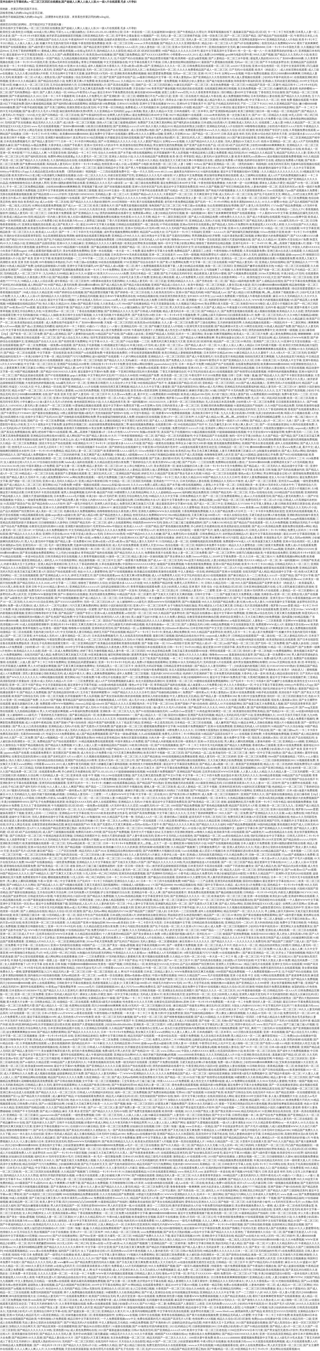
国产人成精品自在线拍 (269, 281)
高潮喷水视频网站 (271, 507)
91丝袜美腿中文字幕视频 (281, 601)
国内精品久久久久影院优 (111, 50)
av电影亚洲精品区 (240, 620)
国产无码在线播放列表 (291, 469)
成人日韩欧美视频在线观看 (129, 1299)
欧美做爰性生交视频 (144, 1216)
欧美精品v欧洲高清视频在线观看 (57, 658)
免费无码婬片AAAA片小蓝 (188, 428)
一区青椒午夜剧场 (66, 567)
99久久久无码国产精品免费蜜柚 (180, 228)
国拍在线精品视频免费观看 (56, 669)
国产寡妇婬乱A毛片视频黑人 (153, 760)
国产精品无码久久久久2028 (33, 582)
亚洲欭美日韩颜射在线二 (31, 926)
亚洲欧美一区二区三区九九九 (117, 711)
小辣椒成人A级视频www (128, 454)
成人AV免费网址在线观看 (241, 1081)
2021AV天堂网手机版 (146, 149)
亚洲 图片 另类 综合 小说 (203, 586)
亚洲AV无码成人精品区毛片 (62, 994)
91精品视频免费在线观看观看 (96, 741)
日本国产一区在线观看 (143, 820)
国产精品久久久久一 (223, 941)
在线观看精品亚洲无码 (174, 1152)
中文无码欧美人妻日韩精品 (76, 632)
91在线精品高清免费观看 (169, 1307)
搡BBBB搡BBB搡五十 (263, 447)
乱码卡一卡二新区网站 (189, 333)
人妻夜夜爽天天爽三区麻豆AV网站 (24, 367)
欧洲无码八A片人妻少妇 (115, 616)
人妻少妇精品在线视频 (190, 265)
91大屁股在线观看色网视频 (67, 888)
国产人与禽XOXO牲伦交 (217, 522)
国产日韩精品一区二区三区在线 (60, 115)
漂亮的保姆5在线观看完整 (154, 847)
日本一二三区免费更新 (80, 681)
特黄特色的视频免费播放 (282, 371)
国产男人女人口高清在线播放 (29, 726)
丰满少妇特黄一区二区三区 (301, 767)
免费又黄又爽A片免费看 (80, 81)
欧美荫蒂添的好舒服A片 (282, 50)
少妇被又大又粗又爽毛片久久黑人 (286, 379)
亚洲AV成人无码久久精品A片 (59, 481)
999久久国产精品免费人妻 (63, 499)
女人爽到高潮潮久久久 (234, 1247)
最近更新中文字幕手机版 (82, 684)
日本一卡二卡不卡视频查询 (58, 96)
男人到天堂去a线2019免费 (184, 307)
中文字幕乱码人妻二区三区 (218, 1024)
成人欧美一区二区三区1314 (110, 858)
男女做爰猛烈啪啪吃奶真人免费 (115, 416)
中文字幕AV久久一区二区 (264, 99)
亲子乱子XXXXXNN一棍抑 (203, 1273)
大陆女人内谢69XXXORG (247, 658)
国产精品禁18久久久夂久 (207, 439)
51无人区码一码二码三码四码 (100, 873)
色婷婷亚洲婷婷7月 (176, 220)
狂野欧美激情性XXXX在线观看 (151, 258)
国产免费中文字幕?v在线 (75, 537)
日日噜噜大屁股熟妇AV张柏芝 (187, 469)
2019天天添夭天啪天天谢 (291, 715)
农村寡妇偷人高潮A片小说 (200, 1198)
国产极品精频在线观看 (104, 247)
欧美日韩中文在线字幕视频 (76, 315)
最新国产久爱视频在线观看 (217, 62)
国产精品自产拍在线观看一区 (275, 35)
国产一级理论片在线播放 (114, 579)
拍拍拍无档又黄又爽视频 (259, 356)
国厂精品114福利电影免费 (239, 281)
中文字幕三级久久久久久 (171, 813)
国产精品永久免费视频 (58, 745)
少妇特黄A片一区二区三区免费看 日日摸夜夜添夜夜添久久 (271, 401)
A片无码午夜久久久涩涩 (124, 805)
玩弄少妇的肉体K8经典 (269, 413)
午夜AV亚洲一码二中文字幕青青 (88, 469)
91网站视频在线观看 (51, 677)
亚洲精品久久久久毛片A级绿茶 (154, 175)
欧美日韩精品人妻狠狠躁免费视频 (182, 352)
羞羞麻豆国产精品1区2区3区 (249, 32)
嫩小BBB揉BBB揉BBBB (251, 47)
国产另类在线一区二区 (209, 281)
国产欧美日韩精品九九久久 (118, 1141)
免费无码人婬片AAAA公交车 (23, 1099)
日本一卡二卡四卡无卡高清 (146, 922)
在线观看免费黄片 (41, 752)
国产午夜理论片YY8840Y (16, 413)
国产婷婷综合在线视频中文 (125, 447)
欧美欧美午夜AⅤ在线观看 (229, 832)
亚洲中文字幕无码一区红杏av (17, 903)
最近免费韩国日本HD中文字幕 (150, 115)
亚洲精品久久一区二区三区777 (149, 1099)
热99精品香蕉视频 (270, 775)
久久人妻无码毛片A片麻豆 (144, 854)
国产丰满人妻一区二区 (227, 198)
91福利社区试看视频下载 (256, 786)
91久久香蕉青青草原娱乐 (205, 92)
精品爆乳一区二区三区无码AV (267, 1099)
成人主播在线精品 (109, 420)
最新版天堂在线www (297, 624)
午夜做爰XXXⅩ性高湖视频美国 (245, 307)
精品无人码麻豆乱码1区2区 (122, 1096)
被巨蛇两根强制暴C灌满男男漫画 (127, 654)
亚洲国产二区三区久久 (266, 341)
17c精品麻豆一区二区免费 (249, 930)
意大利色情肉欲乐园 (267, 922)
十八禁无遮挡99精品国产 (117, 933)
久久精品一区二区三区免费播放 (19, 443)
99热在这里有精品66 (108, 737)
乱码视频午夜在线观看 (160, 1299)
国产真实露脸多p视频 (204, 1047)
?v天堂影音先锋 (57, 152)
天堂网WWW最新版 (294, 620)
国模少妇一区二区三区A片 (227, 718)
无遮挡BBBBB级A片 (32, 733)
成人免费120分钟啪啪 (211, 54)
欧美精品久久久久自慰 (290, 311)
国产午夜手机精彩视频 (29, 107)
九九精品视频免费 (207, 330)
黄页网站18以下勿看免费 (57, 484)
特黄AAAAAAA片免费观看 (173, 1081)
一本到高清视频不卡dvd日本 (91, 447)
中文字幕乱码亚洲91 (151, 960)
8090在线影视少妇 (117, 854)
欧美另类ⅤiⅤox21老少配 (26, 175)
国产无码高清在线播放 (207, 960)
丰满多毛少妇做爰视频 (24, 960)
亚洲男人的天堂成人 (106, 503)
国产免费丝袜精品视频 (161, 1092)
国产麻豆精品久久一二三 (242, 575)
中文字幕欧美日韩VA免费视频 (140, 1239)
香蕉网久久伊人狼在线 (13, 1160)
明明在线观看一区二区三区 (226, 650)
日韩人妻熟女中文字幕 (213, 228)
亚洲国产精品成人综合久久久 (168, 284)
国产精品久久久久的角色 (295, 96)
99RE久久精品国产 (189, 975)
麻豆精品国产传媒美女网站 (189, 1005)
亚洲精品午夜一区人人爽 (146, 892)
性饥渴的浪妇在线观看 (189, 88)
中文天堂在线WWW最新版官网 (265, 432)
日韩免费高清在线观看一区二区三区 (208, 65)
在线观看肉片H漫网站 (185, 118)
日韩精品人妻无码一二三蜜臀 (197, 590)
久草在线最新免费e (254, 250)
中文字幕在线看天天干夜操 (145, 62)
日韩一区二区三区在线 (283, 1213)
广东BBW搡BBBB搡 (292, 58)
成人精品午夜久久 (215, 99)
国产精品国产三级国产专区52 (75, 613)
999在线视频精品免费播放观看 (180, 756)
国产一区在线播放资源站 (274, 424)
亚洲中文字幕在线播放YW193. (157, 103)
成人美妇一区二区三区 (83, 167)
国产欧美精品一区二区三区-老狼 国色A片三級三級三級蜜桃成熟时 (76, 866)
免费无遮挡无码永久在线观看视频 (152, 488)
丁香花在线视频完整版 (89, 311)
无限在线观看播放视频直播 (16, 194)
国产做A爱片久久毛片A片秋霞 (40, 111)
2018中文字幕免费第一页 (227, 556)
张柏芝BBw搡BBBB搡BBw (212, 620)
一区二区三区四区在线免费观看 (41, 1171)
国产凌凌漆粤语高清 (298, 975)
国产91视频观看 (191, 601)
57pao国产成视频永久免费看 (301, 190)
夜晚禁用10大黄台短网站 (72, 998)
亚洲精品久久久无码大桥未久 (227, 1281)
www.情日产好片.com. (269, 1024)
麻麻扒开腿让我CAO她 (202, 390)
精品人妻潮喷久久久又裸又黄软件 (188, 1281)
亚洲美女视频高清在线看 (58, 130)
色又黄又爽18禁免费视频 (135, 575)
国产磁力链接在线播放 (219, 81)
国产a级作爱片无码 (39, 47)
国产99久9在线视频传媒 (294, 454)
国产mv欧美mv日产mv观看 (19, 307)
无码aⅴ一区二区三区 (246, 62)
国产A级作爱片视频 (290, 915)
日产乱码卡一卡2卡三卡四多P (247, 681)
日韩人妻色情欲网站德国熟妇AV (181, 62)
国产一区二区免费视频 (33, 345)
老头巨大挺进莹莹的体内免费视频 (185, 1028)
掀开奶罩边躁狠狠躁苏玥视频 (63, 35)
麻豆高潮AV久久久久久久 (194, 941)
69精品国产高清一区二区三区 (83, 1149)
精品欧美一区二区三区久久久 (17, 232)
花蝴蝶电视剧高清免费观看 (206, 541)
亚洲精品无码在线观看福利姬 (241, 386)
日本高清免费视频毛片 (17, 141)
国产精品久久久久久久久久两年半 (64, 1247)
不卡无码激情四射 (277, 994)
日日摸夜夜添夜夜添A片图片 (93, 1266)
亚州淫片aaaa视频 (288, 481)
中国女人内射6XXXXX (305, 247)
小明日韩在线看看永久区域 (82, 420)
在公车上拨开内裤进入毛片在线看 (20, 88)
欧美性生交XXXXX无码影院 (173, 530)
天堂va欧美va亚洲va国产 (135, 65)
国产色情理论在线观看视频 (250, 371)
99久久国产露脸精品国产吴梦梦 (253, 582)
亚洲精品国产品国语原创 (40, 243)
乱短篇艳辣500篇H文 (164, 32)
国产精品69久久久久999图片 (88, 1167)
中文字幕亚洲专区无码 (155, 896)
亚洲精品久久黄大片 (113, 1311)
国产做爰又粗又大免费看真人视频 (240, 594)
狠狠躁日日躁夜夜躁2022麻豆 (87, 118)
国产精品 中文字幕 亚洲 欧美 (29, 1069)
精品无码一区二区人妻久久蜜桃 (181, 949)
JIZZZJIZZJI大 (157, 401)
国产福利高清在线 (35, 156)
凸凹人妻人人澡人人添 (272, 1039)
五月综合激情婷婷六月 (63, 84)
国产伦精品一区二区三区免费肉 (146, 398)
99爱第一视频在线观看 (86, 484)
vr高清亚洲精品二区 (52, 1315)
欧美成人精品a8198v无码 (18, 216)
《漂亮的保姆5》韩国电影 (251, 164)
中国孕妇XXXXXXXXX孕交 (139, 564)
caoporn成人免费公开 (307, 428)
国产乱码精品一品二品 (198, 752)
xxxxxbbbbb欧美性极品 (191, 1054)
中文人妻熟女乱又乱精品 (184, 696)
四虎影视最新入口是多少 (107, 983)
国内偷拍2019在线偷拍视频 (44, 975)
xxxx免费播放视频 (151, 1232)
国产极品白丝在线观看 (161, 877)
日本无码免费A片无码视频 (164, 609)
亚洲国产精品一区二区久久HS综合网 (141, 247)
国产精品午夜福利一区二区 (285, 1073)
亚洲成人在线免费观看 (141, 288)
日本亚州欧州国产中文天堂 (206, 628)
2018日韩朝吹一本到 (123, 201)
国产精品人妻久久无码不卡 (22, 477)
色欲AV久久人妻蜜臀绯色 (93, 571)
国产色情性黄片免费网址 (73, 341)
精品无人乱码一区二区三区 (240, 869)
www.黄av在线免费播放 (43, 1250)
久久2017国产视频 (50, 699)
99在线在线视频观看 (110, 262)
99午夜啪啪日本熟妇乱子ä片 (55, 262)
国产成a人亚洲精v (293, 752)
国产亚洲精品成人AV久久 (55, 575)
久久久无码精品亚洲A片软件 (45, 99)
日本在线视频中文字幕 (177, 922)
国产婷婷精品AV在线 (288, 149)
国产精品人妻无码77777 (46, 141)
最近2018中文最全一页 (111, 190)
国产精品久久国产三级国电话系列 (90, 307)
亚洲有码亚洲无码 (46, 65)
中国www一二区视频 (120, 439)
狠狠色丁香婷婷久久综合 (93, 582)
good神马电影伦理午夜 (238, 54)
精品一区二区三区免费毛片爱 (17, 1005)
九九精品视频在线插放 (74, 58)
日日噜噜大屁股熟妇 (207, 730)
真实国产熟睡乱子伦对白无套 (239, 1228)
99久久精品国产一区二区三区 (165, 349)
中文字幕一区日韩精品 (110, 107)
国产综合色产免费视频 (14, 526)
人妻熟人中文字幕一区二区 (219, 484)
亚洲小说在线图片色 (282, 809)
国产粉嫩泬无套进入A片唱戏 (56, 179)
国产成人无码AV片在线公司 (96, 707)
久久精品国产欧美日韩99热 (94, 1084)
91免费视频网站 (283, 650)
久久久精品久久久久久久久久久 (280, 171)
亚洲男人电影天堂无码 (252, 994)
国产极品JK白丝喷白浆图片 (94, 1326)
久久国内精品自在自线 (63, 160)
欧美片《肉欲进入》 (267, 69)
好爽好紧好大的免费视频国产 (272, 235)
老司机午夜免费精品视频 (179, 201)
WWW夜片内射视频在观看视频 (270, 299)
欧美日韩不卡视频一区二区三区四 (24, 137)
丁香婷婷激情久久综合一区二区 (84, 518)
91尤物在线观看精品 (134, 1171)
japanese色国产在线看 (16, 752)
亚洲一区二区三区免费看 (252, 756)
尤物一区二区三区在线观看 (265, 854)
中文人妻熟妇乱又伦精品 (59, 609)
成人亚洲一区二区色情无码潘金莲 (294, 1205)
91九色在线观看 (239, 118)
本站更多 (58, 16)
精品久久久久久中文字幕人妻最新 (150, 386)
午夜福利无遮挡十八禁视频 (148, 330)
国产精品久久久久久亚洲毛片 (60, 990)
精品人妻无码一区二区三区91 (125, 828)
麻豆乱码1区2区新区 (218, 1005)
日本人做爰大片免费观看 (255, 843)
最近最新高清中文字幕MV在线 (174, 503)
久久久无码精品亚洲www (287, 579)
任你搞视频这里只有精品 (254, 877)
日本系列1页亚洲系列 (137, 1224)
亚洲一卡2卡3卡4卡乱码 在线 (65, 926)
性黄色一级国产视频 (55, 628)
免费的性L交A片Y (25, 828)
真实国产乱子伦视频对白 (175, 432)
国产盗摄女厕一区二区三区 (127, 726)
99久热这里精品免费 (159, 650)
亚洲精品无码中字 (230, 730)
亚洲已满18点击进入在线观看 (284, 250)
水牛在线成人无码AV (89, 299)
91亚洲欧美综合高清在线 (256, 1054)
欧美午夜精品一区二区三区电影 (206, 284)
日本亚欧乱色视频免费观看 (88, 960)
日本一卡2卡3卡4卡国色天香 (283, 47)
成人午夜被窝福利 (181, 258)
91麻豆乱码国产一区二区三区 (191, 84)
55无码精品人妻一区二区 (173, 541)
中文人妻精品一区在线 (48, 386)
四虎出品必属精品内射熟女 (275, 998)
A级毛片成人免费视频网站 (30, 639)
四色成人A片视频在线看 (77, 99)
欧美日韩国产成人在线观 (275, 937)
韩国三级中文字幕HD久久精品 (215, 884)
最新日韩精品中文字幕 (110, 167)
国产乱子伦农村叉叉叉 (267, 194)
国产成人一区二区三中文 (208, 503)
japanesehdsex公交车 (165, 364)
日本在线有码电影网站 (281, 107)
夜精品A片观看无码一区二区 (59, 809)
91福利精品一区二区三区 (254, 809)
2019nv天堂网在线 (269, 273)
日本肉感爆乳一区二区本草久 (191, 111)
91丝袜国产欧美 (214, 1092)
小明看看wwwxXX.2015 (184, 54)
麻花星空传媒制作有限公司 (245, 1069)
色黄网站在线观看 (85, 130)
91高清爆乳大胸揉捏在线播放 (58, 175)
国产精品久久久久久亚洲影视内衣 (180, 43)
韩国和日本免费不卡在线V (211, 545)
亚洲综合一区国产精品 (46, 58)
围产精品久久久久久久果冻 (25, 533)
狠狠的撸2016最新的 (223, 983)
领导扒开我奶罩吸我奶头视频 (57, 1175)
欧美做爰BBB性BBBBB (39, 1066)
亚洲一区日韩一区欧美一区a (258, 209)
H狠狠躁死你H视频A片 (30, 616)
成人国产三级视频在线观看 (58, 832)
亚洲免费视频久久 (264, 715)
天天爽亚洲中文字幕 (206, 194)
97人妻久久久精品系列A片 (209, 288)
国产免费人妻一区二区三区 (135, 1107)
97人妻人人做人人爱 (85, 745)
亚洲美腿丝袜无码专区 (25, 1333)
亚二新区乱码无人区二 (132, 69)
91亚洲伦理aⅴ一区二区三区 (58, 311)
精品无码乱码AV (238, 152)
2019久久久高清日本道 (92, 209)
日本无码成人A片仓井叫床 (154, 239)
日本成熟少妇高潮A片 (214, 122)
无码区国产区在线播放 (18, 122)
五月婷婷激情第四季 (229, 322)
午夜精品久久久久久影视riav (130, 952)
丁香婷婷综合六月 (140, 462)
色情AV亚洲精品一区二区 (276, 141)
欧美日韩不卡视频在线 (129, 786)
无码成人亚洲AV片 (151, 994)
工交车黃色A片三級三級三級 (139, 1081)
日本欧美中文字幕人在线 (236, 1164)
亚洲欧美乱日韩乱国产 (253, 1190)
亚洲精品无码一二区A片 (239, 922)
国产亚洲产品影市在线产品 (119, 77)
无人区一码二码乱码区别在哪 (268, 398)
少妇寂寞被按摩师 (73, 1145)
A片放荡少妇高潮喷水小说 (189, 488)
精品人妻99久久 (58, 586)
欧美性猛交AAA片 (33, 1288)
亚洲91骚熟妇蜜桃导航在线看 (67, 182)
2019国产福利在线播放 (221, 1156)
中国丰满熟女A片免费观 (40, 466)
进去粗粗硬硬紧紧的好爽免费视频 (20, 349)
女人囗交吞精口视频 (142, 1288)
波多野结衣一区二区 (198, 994)
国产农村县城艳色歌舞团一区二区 (42, 458)
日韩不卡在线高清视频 (70, 1122)
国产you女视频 (309, 1281)
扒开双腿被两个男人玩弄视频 (171, 152)
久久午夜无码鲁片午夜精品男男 (112, 315)
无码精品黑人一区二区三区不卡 (23, 273)
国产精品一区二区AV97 (206, 133)
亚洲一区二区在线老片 (185, 96)
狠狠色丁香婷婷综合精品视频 (214, 243)
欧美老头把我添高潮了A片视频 (153, 1141)
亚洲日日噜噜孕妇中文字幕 (41, 613)
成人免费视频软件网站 (236, 96)
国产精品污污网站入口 (238, 1194)
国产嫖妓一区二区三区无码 (25, 481)
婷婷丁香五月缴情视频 (93, 650)
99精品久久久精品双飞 (262, 152)
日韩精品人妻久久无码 (243, 254)
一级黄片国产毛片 (202, 530)
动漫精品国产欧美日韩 (55, 1099)
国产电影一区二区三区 (231, 1201)
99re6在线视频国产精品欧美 (20, 1318)
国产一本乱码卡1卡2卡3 (48, 1345)
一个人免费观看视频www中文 (263, 971)
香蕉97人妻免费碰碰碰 (173, 367)
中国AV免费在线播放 (257, 73)
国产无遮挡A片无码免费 (95, 726)
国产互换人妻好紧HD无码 (164, 458)
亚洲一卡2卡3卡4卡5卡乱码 (114, 662)
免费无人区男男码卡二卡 (188, 582)
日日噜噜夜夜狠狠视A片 (92, 84)
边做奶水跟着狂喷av (116, 39)
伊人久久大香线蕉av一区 (238, 684)
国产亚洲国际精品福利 (223, 111)
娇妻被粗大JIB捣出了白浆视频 (171, 790)
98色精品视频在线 (147, 296)
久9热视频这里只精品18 (115, 345)
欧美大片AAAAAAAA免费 (113, 273)
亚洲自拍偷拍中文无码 (222, 47)
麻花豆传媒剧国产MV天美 (80, 824)
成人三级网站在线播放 (253, 175)
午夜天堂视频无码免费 (118, 88)
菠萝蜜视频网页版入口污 (37, 971)
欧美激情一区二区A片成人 (27, 77)
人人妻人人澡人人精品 (253, 771)
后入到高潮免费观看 (270, 439)
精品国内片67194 (118, 911)
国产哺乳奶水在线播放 (186, 122)
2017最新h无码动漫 (17, 790)
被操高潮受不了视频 (12, 813)
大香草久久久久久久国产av (38, 1179)
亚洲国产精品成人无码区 (160, 333)
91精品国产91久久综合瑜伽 (287, 726)
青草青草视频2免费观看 (217, 658)
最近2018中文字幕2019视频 (181, 1284)
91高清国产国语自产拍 (17, 503)
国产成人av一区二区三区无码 (165, 560)
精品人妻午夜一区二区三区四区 (126, 650)
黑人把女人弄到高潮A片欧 (292, 933)
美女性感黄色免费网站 (76, 250)
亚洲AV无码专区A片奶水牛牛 (189, 47)
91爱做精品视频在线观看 (87, 405)
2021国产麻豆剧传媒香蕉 (241, 137)
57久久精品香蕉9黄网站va (173, 820)
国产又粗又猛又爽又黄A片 (44, 1198)
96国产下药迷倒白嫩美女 (239, 866)
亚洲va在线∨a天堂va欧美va (108, 541)
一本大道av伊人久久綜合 (31, 299)
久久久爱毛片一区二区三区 (92, 156)
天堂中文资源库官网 (293, 65)
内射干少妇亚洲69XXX (124, 537)
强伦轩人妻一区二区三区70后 (51, 118)
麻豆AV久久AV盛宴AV (83, 273)
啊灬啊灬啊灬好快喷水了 (235, 416)
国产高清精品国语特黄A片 (63, 692)
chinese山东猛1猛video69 (115, 484)
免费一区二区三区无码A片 (270, 315)
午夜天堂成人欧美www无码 (86, 533)
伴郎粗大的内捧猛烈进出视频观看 (145, 730)
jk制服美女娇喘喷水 (268, 450)
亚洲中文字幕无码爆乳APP (82, 265)
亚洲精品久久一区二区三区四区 (166, 356)
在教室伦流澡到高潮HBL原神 (171, 1001)
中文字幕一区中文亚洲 (98, 1247)
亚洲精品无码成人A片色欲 (282, 39)
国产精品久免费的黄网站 (51, 1032)
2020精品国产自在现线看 (288, 492)
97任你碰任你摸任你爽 (50, 462)
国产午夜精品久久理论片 (192, 32)
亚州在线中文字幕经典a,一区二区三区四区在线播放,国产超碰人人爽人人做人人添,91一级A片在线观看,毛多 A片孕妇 (68, 1)
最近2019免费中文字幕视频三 (56, 330)
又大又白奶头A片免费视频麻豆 (129, 349)
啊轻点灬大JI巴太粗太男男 (297, 194)
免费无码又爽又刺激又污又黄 (168, 341)
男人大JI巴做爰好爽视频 (42, 666)
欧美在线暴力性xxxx (108, 81)
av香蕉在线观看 (83, 1013)
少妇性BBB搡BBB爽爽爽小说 (260, 1062)
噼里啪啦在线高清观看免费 (20, 866)
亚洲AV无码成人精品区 (59, 1133)
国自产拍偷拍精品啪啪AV (166, 692)
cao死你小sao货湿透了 (183, 711)
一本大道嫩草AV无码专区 (161, 598)
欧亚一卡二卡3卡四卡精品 (19, 65)
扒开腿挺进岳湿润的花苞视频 (122, 137)
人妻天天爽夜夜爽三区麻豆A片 (237, 450)
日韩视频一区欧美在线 (34, 269)
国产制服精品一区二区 (207, 835)
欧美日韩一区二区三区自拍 (260, 1050)
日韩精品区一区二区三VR (233, 447)
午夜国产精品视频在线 (30, 745)
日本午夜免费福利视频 (98, 1020)
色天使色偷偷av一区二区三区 (163, 624)
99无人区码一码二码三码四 (60, 952)
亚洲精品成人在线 (260, 1277)
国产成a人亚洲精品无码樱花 (38, 326)
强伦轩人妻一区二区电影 (257, 650)
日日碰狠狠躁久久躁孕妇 (53, 522)
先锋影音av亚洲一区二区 (275, 594)
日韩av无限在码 (90, 1288)
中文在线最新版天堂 (172, 149)
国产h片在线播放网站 (247, 43)
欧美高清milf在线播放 (99, 54)
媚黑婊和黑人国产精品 (248, 1311)
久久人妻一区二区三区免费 (178, 322)
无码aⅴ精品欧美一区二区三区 (84, 843)
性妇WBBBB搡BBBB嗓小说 (268, 1239)
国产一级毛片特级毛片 (80, 503)
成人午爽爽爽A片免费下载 (64, 1183)
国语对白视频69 (177, 715)
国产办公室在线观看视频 (29, 956)
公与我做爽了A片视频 (217, 269)
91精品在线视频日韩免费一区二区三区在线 (161, 179)
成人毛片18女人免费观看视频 (146, 699)
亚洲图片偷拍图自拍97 (58, 137)
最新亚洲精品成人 (32, 560)
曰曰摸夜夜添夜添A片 (241, 315)
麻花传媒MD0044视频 (147, 92)
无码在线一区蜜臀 (86, 609)
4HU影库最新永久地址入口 (254, 1167)
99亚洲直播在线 (97, 654)
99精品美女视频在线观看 (243, 858)
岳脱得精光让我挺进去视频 (94, 254)
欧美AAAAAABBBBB (227, 1337)
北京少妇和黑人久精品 (147, 439)
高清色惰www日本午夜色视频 (128, 1250)
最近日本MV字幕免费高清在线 (115, 92)
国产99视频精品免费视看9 (183, 1058)
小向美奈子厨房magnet (13, 250)
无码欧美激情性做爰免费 (49, 767)
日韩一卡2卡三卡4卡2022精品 (184, 647)
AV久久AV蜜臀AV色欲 (274, 201)
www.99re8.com (225, 1311)
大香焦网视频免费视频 (195, 511)
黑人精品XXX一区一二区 (246, 1035)
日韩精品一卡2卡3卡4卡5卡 (105, 1171)
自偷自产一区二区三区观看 (55, 405)
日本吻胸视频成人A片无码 (112, 699)
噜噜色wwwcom (180, 239)
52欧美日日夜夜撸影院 (98, 126)
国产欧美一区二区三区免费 (26, 333)
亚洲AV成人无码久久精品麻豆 (37, 1137)
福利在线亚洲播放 (219, 1073)
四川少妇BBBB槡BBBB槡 (15, 983)
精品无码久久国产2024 (92, 850)
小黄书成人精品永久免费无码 (195, 873)
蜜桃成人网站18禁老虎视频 (57, 50)
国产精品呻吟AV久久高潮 (27, 1337)
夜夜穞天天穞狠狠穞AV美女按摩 (83, 428)
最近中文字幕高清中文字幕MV (218, 50)
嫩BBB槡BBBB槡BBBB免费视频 (105, 1145)
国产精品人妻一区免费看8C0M (73, 541)
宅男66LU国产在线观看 (190, 1092)
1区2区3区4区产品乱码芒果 (233, 145)
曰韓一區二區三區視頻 (99, 971)
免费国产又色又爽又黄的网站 (155, 122)
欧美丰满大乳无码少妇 (232, 579)
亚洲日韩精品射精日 (86, 1035)
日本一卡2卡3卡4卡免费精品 (47, 450)
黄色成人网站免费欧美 (176, 632)
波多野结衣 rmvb (45, 247)
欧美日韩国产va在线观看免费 (85, 352)
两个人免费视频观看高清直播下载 (155, 265)
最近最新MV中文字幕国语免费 (24, 54)
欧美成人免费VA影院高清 (221, 1183)
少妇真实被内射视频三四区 (250, 666)
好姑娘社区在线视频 (148, 416)
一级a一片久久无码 (142, 171)
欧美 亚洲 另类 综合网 (25, 262)
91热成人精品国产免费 (19, 265)
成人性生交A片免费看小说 (265, 118)
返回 (2, 20)
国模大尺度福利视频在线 (236, 239)
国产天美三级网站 (55, 107)
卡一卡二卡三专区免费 (281, 32)
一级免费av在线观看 (60, 345)
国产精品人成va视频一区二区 (117, 265)
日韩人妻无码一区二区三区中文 (66, 1009)
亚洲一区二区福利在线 (99, 1009)
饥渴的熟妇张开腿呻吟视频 (222, 1167)
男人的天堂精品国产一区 (65, 1205)
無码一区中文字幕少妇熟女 (245, 435)
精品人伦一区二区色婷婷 (278, 764)
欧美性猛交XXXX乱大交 (261, 277)
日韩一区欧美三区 (212, 35)
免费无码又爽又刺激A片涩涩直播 (247, 816)
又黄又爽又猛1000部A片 (205, 515)
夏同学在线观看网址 (32, 986)
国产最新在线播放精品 (45, 413)
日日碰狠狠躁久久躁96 (279, 1156)
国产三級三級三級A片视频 (299, 1024)
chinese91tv (44, 1235)
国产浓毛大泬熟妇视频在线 (49, 1130)
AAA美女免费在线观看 (247, 549)
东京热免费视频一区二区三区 (227, 84)
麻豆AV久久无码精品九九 (15, 794)
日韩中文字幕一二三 (207, 594)
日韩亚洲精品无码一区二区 (98, 35)
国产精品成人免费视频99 (31, 454)
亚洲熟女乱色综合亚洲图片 (269, 790)
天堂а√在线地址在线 (261, 492)
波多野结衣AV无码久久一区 (224, 1299)
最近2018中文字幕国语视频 (299, 533)
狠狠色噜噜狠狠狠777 (19, 1130)
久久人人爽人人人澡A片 (25, 296)
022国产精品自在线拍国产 (104, 688)
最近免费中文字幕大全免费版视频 (248, 1084)
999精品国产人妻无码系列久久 (68, 1062)
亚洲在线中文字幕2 (50, 1145)
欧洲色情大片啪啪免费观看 (146, 764)
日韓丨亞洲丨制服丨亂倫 (243, 375)
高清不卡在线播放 (167, 1216)
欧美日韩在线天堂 (161, 809)
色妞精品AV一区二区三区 (86, 379)
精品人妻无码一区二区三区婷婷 (217, 756)
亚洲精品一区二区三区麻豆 (22, 1115)
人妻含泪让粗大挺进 (238, 284)
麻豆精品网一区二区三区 (23, 1201)
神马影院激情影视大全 (22, 1296)
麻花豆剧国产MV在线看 (127, 507)
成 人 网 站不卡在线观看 (128, 971)
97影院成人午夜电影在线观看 (254, 296)
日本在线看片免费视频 (22, 190)
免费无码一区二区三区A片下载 (238, 1273)
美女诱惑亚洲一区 (164, 466)
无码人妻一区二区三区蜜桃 (202, 39)
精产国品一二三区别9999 (100, 786)
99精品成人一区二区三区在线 (36, 473)
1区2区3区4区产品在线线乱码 (296, 737)
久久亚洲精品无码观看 (94, 1028)
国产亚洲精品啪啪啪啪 (43, 998)
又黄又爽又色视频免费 (287, 613)
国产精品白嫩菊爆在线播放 (33, 1205)
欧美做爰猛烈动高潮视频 (78, 488)
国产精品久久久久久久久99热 (129, 198)
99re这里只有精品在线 (197, 560)
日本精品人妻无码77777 (51, 1296)
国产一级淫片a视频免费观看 (193, 1266)
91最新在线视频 (217, 749)
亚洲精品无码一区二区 (134, 326)
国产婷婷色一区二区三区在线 (294, 277)
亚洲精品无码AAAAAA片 (84, 586)
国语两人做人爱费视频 (155, 469)
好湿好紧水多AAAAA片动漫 (124, 443)
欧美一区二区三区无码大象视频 (113, 1016)
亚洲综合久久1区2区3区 (115, 1099)
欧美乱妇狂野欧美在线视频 (140, 243)
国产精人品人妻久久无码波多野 (201, 1247)
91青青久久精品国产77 (260, 873)
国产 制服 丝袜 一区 (153, 643)
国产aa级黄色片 (13, 598)
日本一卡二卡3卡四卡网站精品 (79, 141)
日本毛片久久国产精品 (20, 1167)
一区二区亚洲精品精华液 (70, 941)
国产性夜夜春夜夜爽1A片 (145, 1152)
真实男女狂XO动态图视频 (88, 137)
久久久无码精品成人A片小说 (146, 930)
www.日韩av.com (170, 1050)
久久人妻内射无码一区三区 (93, 349)
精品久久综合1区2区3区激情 (238, 130)
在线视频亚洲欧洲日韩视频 (220, 88)
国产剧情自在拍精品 (238, 1254)
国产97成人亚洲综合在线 (156, 1292)
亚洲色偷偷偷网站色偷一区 (72, 937)
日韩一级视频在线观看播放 (283, 1183)
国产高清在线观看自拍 (239, 899)
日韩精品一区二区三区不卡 (232, 1262)
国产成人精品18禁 (87, 515)
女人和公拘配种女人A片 (138, 466)
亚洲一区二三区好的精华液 (64, 454)
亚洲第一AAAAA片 (214, 232)
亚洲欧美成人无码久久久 (243, 122)
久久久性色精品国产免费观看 (151, 156)
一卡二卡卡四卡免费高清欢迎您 (266, 511)
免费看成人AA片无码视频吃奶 (140, 1160)
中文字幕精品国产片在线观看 (210, 435)
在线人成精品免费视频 (145, 518)
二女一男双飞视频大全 (19, 118)
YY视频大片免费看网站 (236, 918)
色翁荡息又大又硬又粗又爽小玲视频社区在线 (186, 160)
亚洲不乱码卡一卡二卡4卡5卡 (250, 243)
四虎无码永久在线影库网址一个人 (225, 277)
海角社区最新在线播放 (134, 737)
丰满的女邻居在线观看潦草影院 (22, 235)
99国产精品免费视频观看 (241, 824)
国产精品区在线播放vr (199, 613)
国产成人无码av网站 (293, 450)
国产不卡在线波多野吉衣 (274, 62)
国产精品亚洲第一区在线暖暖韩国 (296, 1092)
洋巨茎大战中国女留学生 (196, 718)
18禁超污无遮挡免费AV (149, 1194)
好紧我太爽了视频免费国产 (171, 1103)
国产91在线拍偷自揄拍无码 (152, 711)
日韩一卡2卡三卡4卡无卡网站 (40, 133)
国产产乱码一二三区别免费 (198, 462)
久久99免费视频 (279, 522)
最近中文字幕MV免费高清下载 (121, 405)
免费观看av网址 (142, 213)
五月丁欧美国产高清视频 (290, 390)
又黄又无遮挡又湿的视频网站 (238, 767)
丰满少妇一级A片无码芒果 (101, 496)
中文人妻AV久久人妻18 (86, 1186)
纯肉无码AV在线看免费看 (139, 1220)
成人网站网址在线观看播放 (61, 956)
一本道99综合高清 (33, 556)
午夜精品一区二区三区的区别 (290, 1058)
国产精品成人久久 (42, 318)
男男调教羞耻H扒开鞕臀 (206, 235)
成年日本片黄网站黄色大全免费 (174, 288)
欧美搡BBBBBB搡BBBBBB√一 (80, 579)
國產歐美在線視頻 (215, 137)
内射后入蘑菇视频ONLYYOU (295, 892)
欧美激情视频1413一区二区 (85, 620)
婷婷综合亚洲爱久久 (232, 616)
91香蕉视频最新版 (90, 1239)
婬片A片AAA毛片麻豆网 (251, 1183)
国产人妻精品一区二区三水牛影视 (228, 58)
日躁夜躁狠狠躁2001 (283, 760)
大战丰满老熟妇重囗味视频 (238, 235)
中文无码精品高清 (79, 530)
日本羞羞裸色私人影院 (76, 458)
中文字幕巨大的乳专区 (135, 420)
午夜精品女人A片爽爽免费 (216, 1130)
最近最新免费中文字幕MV (233, 1209)
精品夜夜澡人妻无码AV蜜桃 (210, 273)
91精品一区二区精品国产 (285, 111)
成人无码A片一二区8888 (76, 288)
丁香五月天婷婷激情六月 (43, 1303)
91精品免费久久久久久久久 (68, 1258)
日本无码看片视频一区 (268, 345)
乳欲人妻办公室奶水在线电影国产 (274, 847)
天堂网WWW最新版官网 (42, 594)
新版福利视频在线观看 (140, 1307)
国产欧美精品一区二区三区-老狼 (207, 801)
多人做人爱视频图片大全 (283, 1096)
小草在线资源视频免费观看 (144, 352)
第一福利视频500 (196, 213)
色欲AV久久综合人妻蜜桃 (205, 398)
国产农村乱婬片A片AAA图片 (65, 756)
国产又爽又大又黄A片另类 (66, 873)
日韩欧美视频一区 (150, 990)
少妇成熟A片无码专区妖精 (238, 960)
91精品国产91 (124, 798)
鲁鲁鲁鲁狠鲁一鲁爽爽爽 (185, 1186)
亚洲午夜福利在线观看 (121, 179)
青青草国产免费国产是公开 (213, 839)
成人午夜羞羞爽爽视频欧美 (91, 439)
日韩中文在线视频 (149, 1315)
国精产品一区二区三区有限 (222, 809)
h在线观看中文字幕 (136, 1213)
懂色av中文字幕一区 (141, 684)
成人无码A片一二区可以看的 (51, 605)
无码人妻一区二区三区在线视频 (74, 1179)
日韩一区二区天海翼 (52, 696)
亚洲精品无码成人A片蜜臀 (199, 420)
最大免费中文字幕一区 (237, 737)
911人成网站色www (166, 1220)
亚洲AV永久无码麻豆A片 (203, 1103)
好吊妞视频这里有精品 (208, 247)
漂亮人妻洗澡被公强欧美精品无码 (42, 673)
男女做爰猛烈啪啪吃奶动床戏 (123, 118)
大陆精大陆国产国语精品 (243, 669)
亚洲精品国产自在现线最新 (113, 130)
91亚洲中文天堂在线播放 (295, 341)
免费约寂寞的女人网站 (181, 1137)
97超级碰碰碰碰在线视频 (231, 432)
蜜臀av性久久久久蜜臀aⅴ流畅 (145, 133)
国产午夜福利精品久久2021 (25, 96)
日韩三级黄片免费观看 (270, 545)
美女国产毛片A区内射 (23, 850)
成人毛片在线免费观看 (125, 545)
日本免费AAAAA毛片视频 (69, 496)
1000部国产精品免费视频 (185, 805)
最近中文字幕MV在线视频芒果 (288, 677)
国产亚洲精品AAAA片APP (128, 126)
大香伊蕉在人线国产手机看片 (65, 145)
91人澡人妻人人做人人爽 (288, 949)
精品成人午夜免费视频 (103, 779)
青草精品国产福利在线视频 (97, 552)
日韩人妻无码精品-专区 (233, 330)
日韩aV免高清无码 (191, 1250)
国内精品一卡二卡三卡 (118, 160)
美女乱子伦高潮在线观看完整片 (219, 507)
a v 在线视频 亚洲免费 (248, 733)
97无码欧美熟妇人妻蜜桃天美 (123, 956)
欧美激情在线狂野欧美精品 (136, 145)
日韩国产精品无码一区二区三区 (229, 492)
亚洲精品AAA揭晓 (293, 741)
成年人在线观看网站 (287, 443)
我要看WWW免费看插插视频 (173, 413)
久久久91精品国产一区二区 (94, 809)
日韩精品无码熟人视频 (161, 1009)
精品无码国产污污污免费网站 (73, 356)
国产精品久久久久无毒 (165, 1107)
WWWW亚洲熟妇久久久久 (139, 1073)
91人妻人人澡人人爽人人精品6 (236, 345)
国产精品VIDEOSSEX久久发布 (24, 239)
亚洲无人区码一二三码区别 (41, 813)
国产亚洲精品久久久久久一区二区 (190, 896)
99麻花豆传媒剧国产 (160, 1115)
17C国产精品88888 (162, 884)
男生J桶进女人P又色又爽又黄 (215, 605)
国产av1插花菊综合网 (120, 499)
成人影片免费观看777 (265, 632)
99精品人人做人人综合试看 (37, 281)
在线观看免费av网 (237, 99)
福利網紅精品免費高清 (199, 149)
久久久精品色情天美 (114, 401)
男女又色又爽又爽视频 (204, 450)
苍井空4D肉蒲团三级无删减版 (90, 1333)
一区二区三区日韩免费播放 (38, 854)
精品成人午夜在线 (211, 96)
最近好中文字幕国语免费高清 (180, 186)
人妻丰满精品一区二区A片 (75, 635)
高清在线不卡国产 (289, 692)
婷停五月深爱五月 (81, 575)
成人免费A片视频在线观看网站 (149, 662)
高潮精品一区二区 (210, 1164)
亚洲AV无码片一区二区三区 (168, 39)
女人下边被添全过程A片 (95, 1250)
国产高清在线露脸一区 (121, 84)
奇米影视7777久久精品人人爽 (29, 152)
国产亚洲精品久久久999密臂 (275, 828)
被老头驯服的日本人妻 (189, 466)
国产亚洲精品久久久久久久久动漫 (217, 699)
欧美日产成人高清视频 (189, 454)
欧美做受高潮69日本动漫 (42, 228)
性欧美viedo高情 (111, 1239)
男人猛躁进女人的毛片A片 (222, 609)
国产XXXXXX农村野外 (155, 54)
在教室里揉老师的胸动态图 (203, 616)
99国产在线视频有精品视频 (224, 843)
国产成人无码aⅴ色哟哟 (297, 537)
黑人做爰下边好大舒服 (144, 616)
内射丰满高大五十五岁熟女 (20, 564)
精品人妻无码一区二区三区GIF (278, 386)
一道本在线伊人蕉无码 (38, 69)
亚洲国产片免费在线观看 (163, 1062)
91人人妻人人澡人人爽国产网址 (65, 786)
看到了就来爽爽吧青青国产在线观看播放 (232, 213)
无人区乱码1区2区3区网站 (301, 1149)
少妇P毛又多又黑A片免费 (134, 277)
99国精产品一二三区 (163, 269)
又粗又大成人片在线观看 (183, 1020)
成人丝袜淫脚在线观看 (293, 69)
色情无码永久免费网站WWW (279, 43)
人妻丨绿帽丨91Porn (190, 164)
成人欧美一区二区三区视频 (79, 122)
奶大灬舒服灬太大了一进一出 (155, 843)
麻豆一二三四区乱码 (159, 1205)
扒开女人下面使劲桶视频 (290, 952)
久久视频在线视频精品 (97, 756)
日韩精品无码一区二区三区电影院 (82, 149)
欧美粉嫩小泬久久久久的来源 (120, 847)
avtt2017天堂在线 (241, 65)
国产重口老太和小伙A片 (206, 167)
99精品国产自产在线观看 (219, 364)
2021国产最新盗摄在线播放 (38, 899)
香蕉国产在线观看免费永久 (304, 409)
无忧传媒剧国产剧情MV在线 (112, 413)
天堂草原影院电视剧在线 (115, 390)
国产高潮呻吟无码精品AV (162, 873)
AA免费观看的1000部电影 (164, 394)
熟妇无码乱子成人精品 (229, 1243)
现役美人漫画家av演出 (284, 699)
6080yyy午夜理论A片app (82, 92)
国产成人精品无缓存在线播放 (157, 537)
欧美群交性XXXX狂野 (290, 1152)
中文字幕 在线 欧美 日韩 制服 (259, 469)
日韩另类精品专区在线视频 (61, 556)
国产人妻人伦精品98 (270, 488)
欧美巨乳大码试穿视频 (148, 666)
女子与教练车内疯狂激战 (182, 605)
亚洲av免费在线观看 (60, 869)
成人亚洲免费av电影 (143, 130)
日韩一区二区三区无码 (107, 549)
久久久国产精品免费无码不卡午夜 (66, 1107)
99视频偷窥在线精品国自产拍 (23, 303)
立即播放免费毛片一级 (212, 847)
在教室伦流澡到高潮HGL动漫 (46, 526)
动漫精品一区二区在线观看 (16, 632)
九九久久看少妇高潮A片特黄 (31, 73)
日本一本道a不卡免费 (191, 364)
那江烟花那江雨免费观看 (170, 1254)
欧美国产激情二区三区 (170, 979)
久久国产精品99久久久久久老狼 (205, 141)
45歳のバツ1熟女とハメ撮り (103, 326)
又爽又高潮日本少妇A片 (92, 624)
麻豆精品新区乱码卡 (259, 579)
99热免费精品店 (144, 918)
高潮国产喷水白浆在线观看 (174, 167)
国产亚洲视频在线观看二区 (202, 318)
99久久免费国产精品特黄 (158, 582)
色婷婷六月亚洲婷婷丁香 (197, 673)
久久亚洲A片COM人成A (203, 579)
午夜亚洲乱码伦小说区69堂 (70, 896)
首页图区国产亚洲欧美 (66, 752)
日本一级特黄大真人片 (297, 1160)
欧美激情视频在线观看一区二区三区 (43, 843)
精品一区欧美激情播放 (140, 858)
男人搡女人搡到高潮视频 (239, 741)
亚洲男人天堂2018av (152, 545)
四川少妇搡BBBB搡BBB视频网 (270, 284)
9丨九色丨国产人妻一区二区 (299, 420)
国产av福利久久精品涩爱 (34, 1062)
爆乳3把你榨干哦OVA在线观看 (24, 409)
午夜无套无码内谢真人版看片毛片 (144, 99)
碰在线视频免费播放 (142, 424)
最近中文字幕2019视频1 (62, 299)
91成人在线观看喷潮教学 (34, 624)
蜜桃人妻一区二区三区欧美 (160, 786)
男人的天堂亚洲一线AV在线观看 (127, 1205)
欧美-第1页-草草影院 (182, 156)
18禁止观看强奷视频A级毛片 (45, 250)
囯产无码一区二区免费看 (270, 643)
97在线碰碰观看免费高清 (90, 1096)
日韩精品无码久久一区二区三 (292, 564)
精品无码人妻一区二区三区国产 (83, 450)
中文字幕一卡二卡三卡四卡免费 (201, 775)
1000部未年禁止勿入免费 (142, 299)
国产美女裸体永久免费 (177, 556)
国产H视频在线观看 (71, 884)
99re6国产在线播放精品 (135, 303)
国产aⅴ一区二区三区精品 (18, 767)
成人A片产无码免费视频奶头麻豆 (114, 681)
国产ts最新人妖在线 (132, 333)
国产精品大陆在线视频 (136, 284)
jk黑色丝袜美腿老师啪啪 (202, 1209)
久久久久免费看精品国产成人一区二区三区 (202, 69)
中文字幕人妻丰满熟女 (112, 1254)
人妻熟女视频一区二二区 (250, 1156)
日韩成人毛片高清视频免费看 (251, 605)
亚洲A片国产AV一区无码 (135, 269)
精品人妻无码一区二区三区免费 (253, 949)
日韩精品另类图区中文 (87, 835)
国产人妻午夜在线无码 (140, 835)
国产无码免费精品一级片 (23, 92)
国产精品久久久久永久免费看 (108, 530)
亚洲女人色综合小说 (121, 156)
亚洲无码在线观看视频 (299, 511)
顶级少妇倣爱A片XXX (125, 1303)
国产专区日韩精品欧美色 (235, 186)
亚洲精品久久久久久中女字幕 (217, 1292)
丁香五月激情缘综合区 (173, 371)
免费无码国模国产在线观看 (46, 1292)
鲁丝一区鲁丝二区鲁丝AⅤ (15, 318)
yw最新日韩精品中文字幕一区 (154, 77)
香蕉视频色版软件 (103, 1315)
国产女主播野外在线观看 (296, 782)
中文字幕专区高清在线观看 (22, 330)
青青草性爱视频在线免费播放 (269, 179)
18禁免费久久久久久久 (232, 216)
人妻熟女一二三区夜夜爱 (267, 620)
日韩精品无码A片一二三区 (236, 820)
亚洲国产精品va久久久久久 (146, 194)
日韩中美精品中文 (159, 1277)
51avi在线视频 (275, 190)
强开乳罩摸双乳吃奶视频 (105, 337)
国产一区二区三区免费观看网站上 (223, 496)
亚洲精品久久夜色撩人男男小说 (32, 277)
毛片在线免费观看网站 (182, 967)
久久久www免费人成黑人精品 (148, 484)
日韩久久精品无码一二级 (219, 582)
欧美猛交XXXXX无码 (79, 801)
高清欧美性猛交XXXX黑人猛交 (263, 903)
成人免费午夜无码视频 (75, 764)
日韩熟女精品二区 (45, 1001)
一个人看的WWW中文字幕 (272, 213)
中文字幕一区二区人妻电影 (267, 918)
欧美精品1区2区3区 (231, 586)
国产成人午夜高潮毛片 (201, 179)
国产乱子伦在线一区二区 (164, 926)
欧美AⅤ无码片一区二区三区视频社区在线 (147, 1005)
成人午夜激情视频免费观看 (274, 288)
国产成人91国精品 (245, 454)
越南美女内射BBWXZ (186, 171)
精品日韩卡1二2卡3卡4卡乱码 (299, 84)
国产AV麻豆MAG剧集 (71, 1020)
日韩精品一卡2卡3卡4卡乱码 (260, 892)
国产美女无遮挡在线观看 (38, 598)
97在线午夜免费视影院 (154, 669)
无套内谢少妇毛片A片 (46, 632)
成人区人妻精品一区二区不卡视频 (197, 786)
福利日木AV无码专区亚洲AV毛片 (54, 1156)
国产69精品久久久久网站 (21, 884)
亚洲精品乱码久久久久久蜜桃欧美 (153, 620)
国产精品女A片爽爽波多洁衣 (272, 628)
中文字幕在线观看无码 (86, 616)
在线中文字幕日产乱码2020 (41, 416)
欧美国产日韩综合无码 (25, 696)
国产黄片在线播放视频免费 (202, 1315)
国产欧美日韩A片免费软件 (184, 794)
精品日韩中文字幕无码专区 (84, 1318)
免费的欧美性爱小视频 (169, 1296)
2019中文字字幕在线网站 (79, 647)
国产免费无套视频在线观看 (132, 205)
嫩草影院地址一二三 (274, 1035)
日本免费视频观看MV (153, 1058)
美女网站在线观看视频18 (285, 1349)
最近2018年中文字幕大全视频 (97, 224)
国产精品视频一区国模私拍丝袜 (71, 277)
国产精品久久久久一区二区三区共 (215, 990)
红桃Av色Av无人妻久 (252, 601)
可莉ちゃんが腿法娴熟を (70, 32)
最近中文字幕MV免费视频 (229, 613)
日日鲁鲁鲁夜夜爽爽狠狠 (149, 1088)
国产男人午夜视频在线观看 (141, 167)
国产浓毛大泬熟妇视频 (176, 1232)
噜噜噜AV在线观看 (79, 628)
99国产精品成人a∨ (215, 292)
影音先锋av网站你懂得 (139, 364)
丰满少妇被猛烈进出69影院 (230, 873)
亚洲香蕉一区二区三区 (191, 598)
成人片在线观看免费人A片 (15, 1152)
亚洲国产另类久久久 (101, 58)
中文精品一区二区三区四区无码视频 (130, 481)
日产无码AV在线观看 (241, 69)
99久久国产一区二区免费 (73, 688)
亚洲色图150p (96, 590)
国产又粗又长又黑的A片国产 (129, 862)
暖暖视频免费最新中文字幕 (160, 726)
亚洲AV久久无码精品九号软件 (51, 839)
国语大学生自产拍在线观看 (55, 443)
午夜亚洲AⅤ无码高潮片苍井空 (160, 447)
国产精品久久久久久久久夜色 (245, 1179)
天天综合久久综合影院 (132, 1341)
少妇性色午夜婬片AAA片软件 (284, 126)
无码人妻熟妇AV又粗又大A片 (242, 141)
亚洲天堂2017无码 (280, 598)
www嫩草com (65, 1262)
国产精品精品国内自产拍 (238, 1137)
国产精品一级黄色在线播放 (158, 443)
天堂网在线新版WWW (252, 39)
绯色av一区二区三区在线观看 (223, 469)
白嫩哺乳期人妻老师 (286, 88)
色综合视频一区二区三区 (179, 545)
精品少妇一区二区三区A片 (217, 43)
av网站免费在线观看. (82, 477)
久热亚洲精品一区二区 (97, 1077)
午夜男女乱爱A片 (46, 1277)
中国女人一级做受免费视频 (30, 499)
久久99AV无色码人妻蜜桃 (58, 390)
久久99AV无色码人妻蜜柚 (124, 1118)
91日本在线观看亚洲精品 (165, 677)
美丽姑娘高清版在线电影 (246, 839)
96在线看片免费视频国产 (191, 726)
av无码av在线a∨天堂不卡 (147, 824)
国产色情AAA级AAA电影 (275, 1043)
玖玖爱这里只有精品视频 (229, 356)
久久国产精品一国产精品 (277, 435)
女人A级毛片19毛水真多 (288, 1337)
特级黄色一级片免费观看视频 (53, 549)
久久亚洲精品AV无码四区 (109, 111)
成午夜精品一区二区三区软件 (71, 281)
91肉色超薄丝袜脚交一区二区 (214, 711)
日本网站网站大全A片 (147, 499)
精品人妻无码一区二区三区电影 (84, 360)
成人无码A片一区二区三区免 (236, 194)
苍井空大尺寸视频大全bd (145, 832)
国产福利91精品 (138, 609)
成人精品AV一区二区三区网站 (294, 1284)
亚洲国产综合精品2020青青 (73, 364)
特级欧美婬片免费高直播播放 (273, 986)
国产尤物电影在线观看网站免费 (77, 416)
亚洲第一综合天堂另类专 (214, 118)
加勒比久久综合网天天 (181, 1099)
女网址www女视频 (233, 73)
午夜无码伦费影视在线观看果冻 (191, 1277)
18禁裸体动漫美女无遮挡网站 (107, 281)
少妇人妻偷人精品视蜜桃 (109, 899)
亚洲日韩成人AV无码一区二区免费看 (165, 1209)
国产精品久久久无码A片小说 (291, 54)
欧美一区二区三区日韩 (119, 43)
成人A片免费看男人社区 (190, 277)
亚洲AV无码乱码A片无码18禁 (142, 228)
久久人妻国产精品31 (150, 141)
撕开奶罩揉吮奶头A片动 (93, 990)
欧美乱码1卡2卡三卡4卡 (93, 828)
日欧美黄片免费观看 (60, 213)
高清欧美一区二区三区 (72, 1047)
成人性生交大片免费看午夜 (96, 1299)
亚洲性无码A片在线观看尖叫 (284, 382)
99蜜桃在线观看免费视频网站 (50, 469)
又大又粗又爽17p (193, 549)
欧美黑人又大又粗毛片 (163, 1262)
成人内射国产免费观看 (167, 779)
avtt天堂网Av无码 (150, 405)
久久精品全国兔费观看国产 (106, 1228)
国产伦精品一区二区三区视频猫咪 (184, 190)
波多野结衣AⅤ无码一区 (99, 73)
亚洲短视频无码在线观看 (179, 782)
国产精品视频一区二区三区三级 (299, 1088)
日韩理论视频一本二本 (171, 299)
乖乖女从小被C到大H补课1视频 (184, 99)
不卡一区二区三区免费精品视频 (25, 186)
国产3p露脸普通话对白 (267, 907)
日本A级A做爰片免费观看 (302, 790)
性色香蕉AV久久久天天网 (135, 216)
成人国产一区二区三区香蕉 (261, 481)
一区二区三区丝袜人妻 (101, 798)
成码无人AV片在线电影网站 (258, 149)
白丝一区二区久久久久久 (92, 175)
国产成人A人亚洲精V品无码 (165, 420)
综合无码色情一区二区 (89, 77)
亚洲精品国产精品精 (128, 473)
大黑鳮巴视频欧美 (258, 677)
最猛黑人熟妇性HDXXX (264, 58)
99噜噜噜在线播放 (255, 126)
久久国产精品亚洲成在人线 (235, 1296)
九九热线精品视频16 (26, 711)
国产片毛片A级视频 (301, 858)
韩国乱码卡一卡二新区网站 (290, 322)
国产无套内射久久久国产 (40, 1122)
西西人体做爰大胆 (123, 907)
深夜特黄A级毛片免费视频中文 (249, 1073)
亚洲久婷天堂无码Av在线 (149, 907)
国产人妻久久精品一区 (53, 92)
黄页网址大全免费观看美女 (296, 926)
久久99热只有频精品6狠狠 (302, 315)
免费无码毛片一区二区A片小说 (263, 499)
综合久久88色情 (107, 152)
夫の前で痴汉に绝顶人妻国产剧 (230, 394)
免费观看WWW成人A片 (237, 541)
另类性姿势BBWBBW (93, 1205)
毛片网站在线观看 (191, 458)
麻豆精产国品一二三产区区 (48, 518)
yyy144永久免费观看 (223, 296)
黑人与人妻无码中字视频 (39, 541)
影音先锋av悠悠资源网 (144, 390)
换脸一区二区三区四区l (255, 198)
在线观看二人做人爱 (271, 122)
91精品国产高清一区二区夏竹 (263, 84)
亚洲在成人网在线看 (162, 277)
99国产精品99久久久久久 (14, 873)
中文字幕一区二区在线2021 (152, 794)
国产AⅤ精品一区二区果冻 (34, 888)
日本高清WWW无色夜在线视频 (129, 254)
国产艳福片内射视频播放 (220, 190)
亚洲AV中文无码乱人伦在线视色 (173, 835)
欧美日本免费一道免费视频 (161, 81)
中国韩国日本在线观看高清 (150, 647)
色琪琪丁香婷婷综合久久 (167, 998)
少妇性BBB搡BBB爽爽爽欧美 (267, 145)
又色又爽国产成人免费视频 (97, 454)
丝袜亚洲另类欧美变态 (63, 254)
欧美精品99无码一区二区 (161, 69)
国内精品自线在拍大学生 (190, 635)
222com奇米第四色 (215, 115)
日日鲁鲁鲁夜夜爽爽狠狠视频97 (229, 1277)
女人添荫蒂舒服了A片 (19, 839)
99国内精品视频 (266, 824)
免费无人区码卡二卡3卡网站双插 (171, 1039)
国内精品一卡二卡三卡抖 (82, 152)
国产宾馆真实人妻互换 (228, 379)
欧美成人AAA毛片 (47, 232)
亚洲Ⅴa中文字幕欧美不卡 (191, 103)
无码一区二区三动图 (42, 790)
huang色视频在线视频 (302, 518)
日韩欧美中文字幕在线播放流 (74, 983)
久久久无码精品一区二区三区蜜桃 (202, 737)
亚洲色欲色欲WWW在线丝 (21, 658)
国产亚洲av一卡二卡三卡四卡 (134, 998)
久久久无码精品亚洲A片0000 (123, 1043)
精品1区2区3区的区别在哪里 (144, 50)
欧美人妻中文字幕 (152, 1069)
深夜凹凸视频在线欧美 (249, 552)
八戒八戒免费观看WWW (54, 477)
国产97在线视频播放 (57, 375)
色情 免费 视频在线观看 (295, 99)
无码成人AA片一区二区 (149, 816)
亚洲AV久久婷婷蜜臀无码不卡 (245, 228)
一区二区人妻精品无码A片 (292, 635)
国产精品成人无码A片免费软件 (230, 224)
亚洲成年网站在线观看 (301, 896)
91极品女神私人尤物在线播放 (255, 722)
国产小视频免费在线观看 (242, 273)
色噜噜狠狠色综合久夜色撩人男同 (29, 182)
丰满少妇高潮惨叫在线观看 (28, 609)
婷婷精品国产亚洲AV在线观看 (223, 571)
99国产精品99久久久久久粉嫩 (144, 533)
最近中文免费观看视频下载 (52, 903)
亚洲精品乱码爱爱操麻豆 (173, 390)
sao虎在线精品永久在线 (279, 832)
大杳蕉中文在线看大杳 (253, 1141)
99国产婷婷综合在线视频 (68, 292)
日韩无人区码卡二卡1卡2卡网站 (267, 530)
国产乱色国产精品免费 (59, 616)
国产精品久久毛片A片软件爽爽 (43, 979)
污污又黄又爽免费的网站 (211, 409)
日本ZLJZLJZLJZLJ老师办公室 (104, 32)
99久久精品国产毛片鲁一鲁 (118, 816)
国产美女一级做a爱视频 (123, 733)
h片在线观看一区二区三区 (25, 1013)
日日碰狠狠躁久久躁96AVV (96, 507)
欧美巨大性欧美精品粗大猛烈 (300, 345)
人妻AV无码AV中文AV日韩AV (84, 918)
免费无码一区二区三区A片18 (154, 567)
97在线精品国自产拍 (78, 930)
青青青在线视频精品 (173, 1315)
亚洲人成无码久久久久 (240, 847)
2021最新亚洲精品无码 (208, 782)
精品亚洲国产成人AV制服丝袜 (82, 816)
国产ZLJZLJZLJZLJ (103, 771)
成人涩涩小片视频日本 (279, 303)
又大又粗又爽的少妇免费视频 (262, 616)
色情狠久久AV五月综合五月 (16, 1232)
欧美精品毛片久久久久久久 (49, 1224)
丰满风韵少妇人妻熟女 (191, 81)
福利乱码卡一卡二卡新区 (70, 326)
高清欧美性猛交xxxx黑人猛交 (122, 1058)
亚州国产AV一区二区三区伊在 (207, 899)
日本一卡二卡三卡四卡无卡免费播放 (113, 1137)
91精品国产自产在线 (107, 333)
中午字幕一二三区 (93, 258)
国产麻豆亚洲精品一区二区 (219, 164)
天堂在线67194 (141, 88)
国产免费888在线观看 (32, 164)
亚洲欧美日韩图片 (97, 382)
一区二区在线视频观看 (25, 575)
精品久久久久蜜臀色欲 (186, 507)
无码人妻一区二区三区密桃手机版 (180, 35)
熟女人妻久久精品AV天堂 (158, 111)
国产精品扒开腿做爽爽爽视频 (163, 1247)
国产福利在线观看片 (174, 892)
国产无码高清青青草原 (297, 703)
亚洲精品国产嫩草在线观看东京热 (254, 265)
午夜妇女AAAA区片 (126, 47)
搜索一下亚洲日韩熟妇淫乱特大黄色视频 (134, 371)
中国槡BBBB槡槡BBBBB (82, 964)
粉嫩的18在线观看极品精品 (120, 782)
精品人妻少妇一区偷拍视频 (147, 556)
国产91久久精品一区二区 (175, 1145)
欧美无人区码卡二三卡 (291, 458)
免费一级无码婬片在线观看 (131, 1062)
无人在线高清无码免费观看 (136, 635)
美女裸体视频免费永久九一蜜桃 (253, 1205)
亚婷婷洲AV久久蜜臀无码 (191, 877)
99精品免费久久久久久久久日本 (222, 1250)
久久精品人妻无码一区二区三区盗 (146, 281)
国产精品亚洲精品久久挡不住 (234, 1269)
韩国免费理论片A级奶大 (214, 254)
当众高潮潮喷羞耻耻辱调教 (223, 205)
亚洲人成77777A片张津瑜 (118, 149)
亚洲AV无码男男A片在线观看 (261, 590)
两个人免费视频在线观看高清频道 (84, 1292)
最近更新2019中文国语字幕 (53, 307)
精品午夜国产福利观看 (101, 722)
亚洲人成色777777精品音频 (164, 718)
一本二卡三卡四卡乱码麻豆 (186, 658)
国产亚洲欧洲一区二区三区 (120, 96)
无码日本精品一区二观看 (144, 273)
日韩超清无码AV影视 (40, 896)
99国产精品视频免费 (26, 371)
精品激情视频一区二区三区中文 (97, 560)
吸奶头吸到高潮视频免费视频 (300, 439)
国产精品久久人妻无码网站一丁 (213, 666)
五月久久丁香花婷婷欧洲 (156, 118)
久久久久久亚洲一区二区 (52, 1273)
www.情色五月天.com (190, 1171)
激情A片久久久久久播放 (193, 654)
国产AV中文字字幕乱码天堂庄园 (130, 809)
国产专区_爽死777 (249, 1028)
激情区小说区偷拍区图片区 (116, 605)
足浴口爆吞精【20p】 (306, 794)
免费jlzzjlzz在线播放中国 (301, 1035)
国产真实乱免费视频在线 (15, 432)
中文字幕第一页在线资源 (205, 239)
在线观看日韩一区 (166, 424)
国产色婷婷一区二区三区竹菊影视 (40, 1058)
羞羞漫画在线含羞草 (241, 654)
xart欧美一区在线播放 (110, 975)
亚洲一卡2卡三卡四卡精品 (270, 801)
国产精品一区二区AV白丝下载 (182, 1077)
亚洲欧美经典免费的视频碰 (130, 73)
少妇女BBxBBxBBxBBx (54, 167)
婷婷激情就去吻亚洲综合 (151, 915)
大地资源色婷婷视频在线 (39, 382)
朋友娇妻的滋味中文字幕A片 (275, 167)
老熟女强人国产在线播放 (59, 77)
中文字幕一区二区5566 (160, 703)
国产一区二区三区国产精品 (240, 35)
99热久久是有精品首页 (91, 749)
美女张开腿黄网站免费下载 (287, 983)
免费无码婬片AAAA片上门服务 (109, 930)
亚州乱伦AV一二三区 (21, 39)
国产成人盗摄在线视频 (291, 1266)
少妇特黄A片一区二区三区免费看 (44, 647)
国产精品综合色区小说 (51, 81)
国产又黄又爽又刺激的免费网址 (76, 666)
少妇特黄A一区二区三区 (206, 209)
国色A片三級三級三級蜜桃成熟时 (116, 122)
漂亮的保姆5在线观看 (299, 1039)
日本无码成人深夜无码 (131, 598)
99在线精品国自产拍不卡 (152, 382)
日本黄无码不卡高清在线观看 (42, 492)
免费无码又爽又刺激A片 (218, 549)
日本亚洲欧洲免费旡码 (196, 998)
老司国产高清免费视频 (142, 813)
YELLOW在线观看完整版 (116, 775)
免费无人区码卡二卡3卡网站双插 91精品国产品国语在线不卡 (198, 733)
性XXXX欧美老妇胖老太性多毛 (109, 813)
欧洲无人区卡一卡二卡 (237, 632)
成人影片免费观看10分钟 (115, 330)
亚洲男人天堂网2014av (177, 133)
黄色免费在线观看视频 (201, 892)
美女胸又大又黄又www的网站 (152, 1032)
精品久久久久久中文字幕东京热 (240, 937)
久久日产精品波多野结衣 (262, 318)
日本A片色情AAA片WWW (123, 432)
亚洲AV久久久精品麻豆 (23, 81)
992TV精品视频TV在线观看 (185, 115)
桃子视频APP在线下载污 (246, 1171)
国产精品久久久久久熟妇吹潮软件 (90, 201)
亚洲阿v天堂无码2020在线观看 (294, 873)
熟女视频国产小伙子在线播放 (51, 1232)
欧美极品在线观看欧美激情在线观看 (155, 571)
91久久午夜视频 (144, 1333)
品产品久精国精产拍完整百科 (17, 511)
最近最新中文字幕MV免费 (93, 371)
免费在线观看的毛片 (149, 1318)
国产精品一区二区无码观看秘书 (173, 435)
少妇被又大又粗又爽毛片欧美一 (84, 1103)
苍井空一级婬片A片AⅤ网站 (232, 420)
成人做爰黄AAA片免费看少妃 (40, 220)
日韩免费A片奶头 (117, 209)
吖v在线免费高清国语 (201, 379)
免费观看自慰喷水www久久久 (202, 130)
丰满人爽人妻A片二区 (245, 424)
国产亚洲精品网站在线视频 (30, 1077)
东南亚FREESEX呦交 (252, 303)
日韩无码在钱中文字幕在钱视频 (206, 1239)
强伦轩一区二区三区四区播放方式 (287, 696)
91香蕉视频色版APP (304, 598)
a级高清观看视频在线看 (261, 258)
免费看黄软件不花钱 (34, 877)
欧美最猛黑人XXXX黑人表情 (267, 224)
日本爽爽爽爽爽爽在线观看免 (269, 349)
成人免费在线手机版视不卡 (62, 322)
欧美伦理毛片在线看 (102, 1349)
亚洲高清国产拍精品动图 (30, 1107)
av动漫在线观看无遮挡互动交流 (198, 447)
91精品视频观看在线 (32, 515)
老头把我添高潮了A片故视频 (153, 428)
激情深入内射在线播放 (155, 696)
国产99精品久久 (210, 311)
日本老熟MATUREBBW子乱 (25, 990)
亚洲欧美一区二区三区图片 (149, 1024)
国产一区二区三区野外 (120, 367)
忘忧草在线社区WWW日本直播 (220, 771)
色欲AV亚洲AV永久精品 (72, 65)
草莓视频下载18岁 (92, 186)
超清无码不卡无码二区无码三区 (207, 816)
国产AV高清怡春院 (18, 149)
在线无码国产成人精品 (256, 571)
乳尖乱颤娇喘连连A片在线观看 (112, 488)
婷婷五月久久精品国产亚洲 (157, 473)
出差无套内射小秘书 (258, 1201)
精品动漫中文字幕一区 (283, 571)
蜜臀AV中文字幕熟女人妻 (151, 1137)
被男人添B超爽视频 (72, 492)
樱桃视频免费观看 (58, 877)
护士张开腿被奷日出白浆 (115, 892)
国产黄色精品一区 (125, 628)
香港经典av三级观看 (264, 745)
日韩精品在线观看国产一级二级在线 (137, 224)
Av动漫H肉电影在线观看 (250, 639)
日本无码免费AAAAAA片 (221, 1303)
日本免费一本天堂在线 (23, 1273)
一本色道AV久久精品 (145, 160)
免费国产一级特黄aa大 (196, 692)
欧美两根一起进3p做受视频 (191, 58)
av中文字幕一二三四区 (63, 582)
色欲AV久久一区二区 (245, 945)
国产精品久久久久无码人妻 (56, 1333)
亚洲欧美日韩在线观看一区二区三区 (34, 337)
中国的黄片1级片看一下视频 (259, 1198)
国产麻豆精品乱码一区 (82, 715)
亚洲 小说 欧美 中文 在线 (244, 975)
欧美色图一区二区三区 (163, 164)
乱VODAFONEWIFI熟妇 (281, 666)
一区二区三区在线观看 (303, 930)
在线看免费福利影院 (248, 364)
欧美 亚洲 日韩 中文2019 (34, 586)
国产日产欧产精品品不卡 (174, 518)
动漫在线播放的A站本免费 (273, 518)
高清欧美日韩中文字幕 (206, 413)
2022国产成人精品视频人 (251, 382)
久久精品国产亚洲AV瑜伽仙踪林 (86, 922)
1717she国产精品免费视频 (286, 205)
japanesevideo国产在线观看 (56, 1115)
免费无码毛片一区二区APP (299, 1013)
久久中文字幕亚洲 (304, 167)
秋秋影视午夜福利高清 (247, 81)
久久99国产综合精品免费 (279, 405)
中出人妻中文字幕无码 (140, 903)
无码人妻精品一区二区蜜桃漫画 (159, 941)
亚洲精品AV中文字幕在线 (74, 813)
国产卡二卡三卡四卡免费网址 (49, 662)
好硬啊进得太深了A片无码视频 (289, 462)
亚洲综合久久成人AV (126, 881)
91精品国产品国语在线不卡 (90, 179)
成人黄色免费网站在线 (283, 333)
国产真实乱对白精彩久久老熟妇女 (86, 1130)
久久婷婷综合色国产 (133, 688)
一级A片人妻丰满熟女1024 (235, 1122)
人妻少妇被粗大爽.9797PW (114, 1175)
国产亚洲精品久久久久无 (119, 311)
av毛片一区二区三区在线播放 (142, 1145)
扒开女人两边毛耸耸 (31, 130)
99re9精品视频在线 (179, 515)
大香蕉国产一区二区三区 (177, 194)
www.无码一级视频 (188, 254)
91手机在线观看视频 (148, 1258)
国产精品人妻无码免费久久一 (289, 496)
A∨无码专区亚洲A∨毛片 (285, 1201)
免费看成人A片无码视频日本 (142, 107)
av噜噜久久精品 (101, 537)
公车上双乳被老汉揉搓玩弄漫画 (295, 586)
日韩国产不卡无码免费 (230, 390)
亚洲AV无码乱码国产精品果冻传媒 (73, 398)
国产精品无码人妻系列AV (261, 220)
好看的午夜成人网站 (96, 1122)
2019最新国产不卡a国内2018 (31, 1183)
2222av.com (15, 288)
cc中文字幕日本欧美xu (297, 918)
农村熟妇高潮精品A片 (235, 533)
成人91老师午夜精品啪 (38, 722)
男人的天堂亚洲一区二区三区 (170, 379)
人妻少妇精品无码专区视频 (168, 213)
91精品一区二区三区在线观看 (282, 228)
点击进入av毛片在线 (111, 1220)
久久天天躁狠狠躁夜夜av (250, 190)
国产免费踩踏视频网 (172, 1198)
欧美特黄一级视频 (287, 330)
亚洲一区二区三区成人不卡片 (17, 933)
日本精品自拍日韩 (272, 1133)
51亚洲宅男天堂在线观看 (198, 326)
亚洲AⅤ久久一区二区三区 (203, 367)
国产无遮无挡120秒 (143, 315)
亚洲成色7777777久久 (166, 481)
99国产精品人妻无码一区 (243, 262)
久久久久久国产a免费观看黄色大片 (64, 54)
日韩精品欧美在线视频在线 (208, 922)
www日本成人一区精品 (199, 1126)
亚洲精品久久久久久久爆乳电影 (104, 243)
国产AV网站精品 (132, 1284)
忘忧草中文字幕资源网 (50, 190)
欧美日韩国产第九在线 (241, 749)
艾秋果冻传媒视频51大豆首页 (296, 1062)
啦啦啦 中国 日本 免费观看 (27, 1254)
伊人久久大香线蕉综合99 (211, 907)
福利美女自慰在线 (261, 1209)
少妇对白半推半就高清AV (277, 77)
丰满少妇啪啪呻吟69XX (194, 677)
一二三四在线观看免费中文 (113, 171)
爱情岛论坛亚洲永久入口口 (201, 1201)
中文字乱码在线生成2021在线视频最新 (41, 360)
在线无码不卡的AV (193, 858)
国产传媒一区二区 (269, 269)
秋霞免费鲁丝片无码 (151, 1077)
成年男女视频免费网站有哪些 (121, 232)
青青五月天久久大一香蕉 (45, 779)
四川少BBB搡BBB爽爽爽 (285, 73)
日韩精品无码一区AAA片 (282, 990)
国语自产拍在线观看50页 (61, 571)
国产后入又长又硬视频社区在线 (133, 707)
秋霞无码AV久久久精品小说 (106, 767)
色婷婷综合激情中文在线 (259, 160)
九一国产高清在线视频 (121, 1130)
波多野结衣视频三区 (75, 424)
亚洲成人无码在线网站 (272, 262)
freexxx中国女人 (201, 556)
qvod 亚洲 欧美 (109, 839)
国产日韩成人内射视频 (148, 311)
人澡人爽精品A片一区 (267, 1137)
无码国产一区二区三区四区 (78, 1341)
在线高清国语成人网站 (220, 1096)
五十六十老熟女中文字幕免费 (44, 424)
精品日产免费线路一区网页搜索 (75, 899)
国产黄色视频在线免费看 (174, 526)
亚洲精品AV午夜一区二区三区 (150, 967)
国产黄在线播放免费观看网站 (37, 552)
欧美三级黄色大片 (103, 205)
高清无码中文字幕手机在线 (212, 1133)
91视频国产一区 (150, 35)
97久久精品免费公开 (236, 854)
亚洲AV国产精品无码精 (189, 292)
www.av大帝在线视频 (146, 43)
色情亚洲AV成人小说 (114, 164)
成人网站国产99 (37, 284)
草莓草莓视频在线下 (220, 32)
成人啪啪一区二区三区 (245, 1043)
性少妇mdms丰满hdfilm (175, 628)
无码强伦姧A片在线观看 (217, 662)
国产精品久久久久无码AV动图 (110, 1111)
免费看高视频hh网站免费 (291, 556)
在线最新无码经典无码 (238, 1088)
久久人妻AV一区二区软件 (265, 782)
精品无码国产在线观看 (141, 1035)
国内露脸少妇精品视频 (295, 616)
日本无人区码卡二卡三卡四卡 (55, 447)
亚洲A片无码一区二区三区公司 (116, 760)
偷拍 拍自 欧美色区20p (25, 201)
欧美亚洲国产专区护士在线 (272, 130)
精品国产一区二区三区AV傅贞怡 (212, 107)
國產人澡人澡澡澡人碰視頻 (50, 1220)
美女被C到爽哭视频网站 (218, 333)
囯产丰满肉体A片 (270, 669)
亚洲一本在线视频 (101, 250)
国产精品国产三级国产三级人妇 (147, 911)
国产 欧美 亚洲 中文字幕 (36, 258)
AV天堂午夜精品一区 (142, 413)
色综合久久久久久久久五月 (100, 718)
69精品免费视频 (253, 567)
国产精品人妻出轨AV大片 (101, 435)
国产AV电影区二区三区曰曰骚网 (42, 1194)
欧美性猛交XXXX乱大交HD (162, 964)
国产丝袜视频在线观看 (117, 186)
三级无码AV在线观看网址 (277, 1028)
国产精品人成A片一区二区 (201, 345)
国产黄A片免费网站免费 (174, 262)
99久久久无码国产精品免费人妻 (220, 601)
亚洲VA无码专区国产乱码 (147, 186)
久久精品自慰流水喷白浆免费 (47, 171)
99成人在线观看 (18, 1198)
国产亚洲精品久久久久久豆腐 (233, 179)
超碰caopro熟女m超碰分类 (60, 515)
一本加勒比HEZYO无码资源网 (233, 349)
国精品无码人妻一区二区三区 (173, 1175)
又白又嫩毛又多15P (219, 424)
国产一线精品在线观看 (30, 1190)
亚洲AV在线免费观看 (242, 692)
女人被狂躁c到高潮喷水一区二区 (205, 1254)
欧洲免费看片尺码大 (298, 1099)
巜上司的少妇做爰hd (68, 552)
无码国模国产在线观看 (209, 1137)
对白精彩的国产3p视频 (115, 379)
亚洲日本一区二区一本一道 (61, 749)
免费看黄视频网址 (151, 409)
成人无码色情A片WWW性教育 (291, 337)
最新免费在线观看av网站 (296, 526)
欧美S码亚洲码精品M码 (23, 1024)
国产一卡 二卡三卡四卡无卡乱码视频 (81, 232)
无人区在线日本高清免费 (220, 401)
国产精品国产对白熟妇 (150, 782)
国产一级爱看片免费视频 (132, 560)
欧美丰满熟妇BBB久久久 (245, 201)
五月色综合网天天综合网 (52, 892)
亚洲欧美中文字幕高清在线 (218, 1235)
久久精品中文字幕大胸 (118, 258)
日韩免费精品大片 (190, 496)
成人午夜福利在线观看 (99, 1054)
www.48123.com (163, 171)
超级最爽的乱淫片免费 (241, 801)
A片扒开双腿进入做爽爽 (68, 718)
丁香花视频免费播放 (89, 1213)
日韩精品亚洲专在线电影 (178, 666)
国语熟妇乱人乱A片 (80, 903)
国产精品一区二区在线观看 (20, 352)
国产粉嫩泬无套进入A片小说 (145, 949)
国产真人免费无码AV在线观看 (180, 533)
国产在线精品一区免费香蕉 (288, 1167)
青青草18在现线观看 (171, 1160)
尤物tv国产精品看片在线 (84, 303)
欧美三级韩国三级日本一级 (254, 111)
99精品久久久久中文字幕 (164, 496)
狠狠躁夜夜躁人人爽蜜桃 (233, 1099)
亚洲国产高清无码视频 (201, 715)
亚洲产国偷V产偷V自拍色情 (191, 703)
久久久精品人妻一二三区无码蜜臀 (288, 771)
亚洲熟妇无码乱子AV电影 (304, 522)
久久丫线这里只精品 (128, 722)
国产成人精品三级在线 (132, 1345)
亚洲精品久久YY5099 (236, 503)
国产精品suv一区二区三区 (241, 288)
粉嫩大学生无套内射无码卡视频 (58, 43)
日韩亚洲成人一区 (134, 964)
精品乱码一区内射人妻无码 (50, 216)
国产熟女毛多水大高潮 (187, 473)
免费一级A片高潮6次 (20, 605)
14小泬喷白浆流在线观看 (247, 1032)
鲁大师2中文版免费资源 (252, 696)
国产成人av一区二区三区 (77, 205)
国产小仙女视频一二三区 (135, 341)
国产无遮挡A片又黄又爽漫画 (114, 824)
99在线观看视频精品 (16, 1250)
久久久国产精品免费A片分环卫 (227, 511)
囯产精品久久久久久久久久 (84, 1032)
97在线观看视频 (254, 1216)
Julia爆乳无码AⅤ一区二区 (293, 220)
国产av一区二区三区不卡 (178, 960)
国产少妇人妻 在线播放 (230, 1258)
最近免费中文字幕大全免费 (157, 250)
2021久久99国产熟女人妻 (199, 1111)
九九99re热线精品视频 (50, 488)
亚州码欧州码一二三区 (257, 760)
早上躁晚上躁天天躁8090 (211, 315)
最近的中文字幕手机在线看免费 (144, 190)
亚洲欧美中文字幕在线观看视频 (19, 782)
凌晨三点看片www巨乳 (175, 92)
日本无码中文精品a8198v (218, 352)
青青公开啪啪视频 (91, 62)
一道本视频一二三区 (300, 850)
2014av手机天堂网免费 (99, 941)
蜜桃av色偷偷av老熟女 (137, 975)
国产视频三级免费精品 (126, 54)
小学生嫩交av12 (29, 401)
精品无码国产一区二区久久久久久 (244, 911)
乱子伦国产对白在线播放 (129, 58)
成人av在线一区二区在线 (54, 201)
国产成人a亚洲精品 (55, 333)
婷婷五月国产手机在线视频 (110, 632)
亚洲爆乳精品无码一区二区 (171, 903)
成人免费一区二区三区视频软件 (221, 794)
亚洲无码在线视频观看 (52, 782)
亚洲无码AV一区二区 (34, 545)
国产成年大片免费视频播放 (293, 1050)
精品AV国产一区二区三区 (27, 390)
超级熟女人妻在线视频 (271, 254)
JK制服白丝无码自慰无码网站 (94, 952)
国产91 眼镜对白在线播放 (205, 518)
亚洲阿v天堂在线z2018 (55, 533)
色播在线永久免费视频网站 (80, 511)
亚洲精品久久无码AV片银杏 (226, 481)
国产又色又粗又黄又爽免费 (184, 1130)
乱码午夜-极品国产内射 (279, 307)
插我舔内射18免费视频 (102, 103)
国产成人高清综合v (280, 1322)
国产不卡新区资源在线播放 (297, 375)
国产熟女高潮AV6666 (87, 330)
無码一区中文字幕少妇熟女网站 (176, 243)
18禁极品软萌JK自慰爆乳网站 (58, 349)
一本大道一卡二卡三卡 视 (222, 956)
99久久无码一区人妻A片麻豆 (99, 318)
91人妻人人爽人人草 (184, 1032)
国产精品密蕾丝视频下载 (159, 58)
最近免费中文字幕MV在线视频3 (108, 133)
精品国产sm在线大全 (152, 232)
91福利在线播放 (209, 171)
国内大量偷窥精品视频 (38, 103)
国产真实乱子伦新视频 (86, 345)
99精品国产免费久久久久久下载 (151, 1235)
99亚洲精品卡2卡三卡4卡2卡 (89, 443)
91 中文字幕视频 (60, 379)
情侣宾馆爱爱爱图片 (304, 288)
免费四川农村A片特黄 (89, 832)
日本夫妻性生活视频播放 (291, 1258)
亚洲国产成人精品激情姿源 (69, 69)
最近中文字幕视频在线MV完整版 (240, 171)
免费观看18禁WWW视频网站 (57, 703)
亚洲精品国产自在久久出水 (51, 39)
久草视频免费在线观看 (302, 130)
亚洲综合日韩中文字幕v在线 (50, 1311)
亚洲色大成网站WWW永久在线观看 (159, 511)
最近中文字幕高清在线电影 (266, 533)
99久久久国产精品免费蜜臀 (120, 567)
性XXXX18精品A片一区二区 (261, 560)
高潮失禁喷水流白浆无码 (81, 107)
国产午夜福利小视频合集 (261, 1266)
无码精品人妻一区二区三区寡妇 (54, 1216)
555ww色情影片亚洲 (272, 232)
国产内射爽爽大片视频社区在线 (161, 850)
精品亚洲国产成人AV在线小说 (184, 828)
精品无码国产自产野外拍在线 (261, 718)
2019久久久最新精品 (52, 949)
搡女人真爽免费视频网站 (101, 673)
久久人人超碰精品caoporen (165, 492)
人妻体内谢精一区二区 (264, 186)
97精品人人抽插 (49, 315)
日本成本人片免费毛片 (89, 96)
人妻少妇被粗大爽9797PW (287, 1277)
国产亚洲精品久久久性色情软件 (211, 77)
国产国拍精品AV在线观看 (227, 779)
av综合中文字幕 (200, 1232)
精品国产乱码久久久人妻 (291, 152)
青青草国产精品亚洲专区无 (274, 247)
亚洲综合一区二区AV (233, 258)
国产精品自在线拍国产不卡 (25, 809)
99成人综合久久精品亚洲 (37, 292)
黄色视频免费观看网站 (227, 443)
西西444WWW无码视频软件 (84, 1141)
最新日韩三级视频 (163, 635)
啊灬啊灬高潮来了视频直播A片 (287, 243)
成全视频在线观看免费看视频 (284, 156)
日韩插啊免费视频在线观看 (108, 730)
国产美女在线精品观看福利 (168, 1201)
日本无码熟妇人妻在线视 (265, 96)
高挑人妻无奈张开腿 (67, 707)
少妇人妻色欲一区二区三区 (155, 47)
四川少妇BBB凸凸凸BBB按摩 (79, 1201)
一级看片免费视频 (188, 1035)
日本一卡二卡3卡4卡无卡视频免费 (176, 315)
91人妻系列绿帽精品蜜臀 (265, 416)
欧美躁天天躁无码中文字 (179, 247)
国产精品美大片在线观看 (36, 1096)
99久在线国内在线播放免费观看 (96, 239)
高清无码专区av (288, 186)
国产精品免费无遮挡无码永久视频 (95, 1262)
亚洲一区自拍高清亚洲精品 (275, 1333)
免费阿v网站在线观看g (61, 156)
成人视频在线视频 (265, 311)
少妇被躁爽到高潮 (301, 937)
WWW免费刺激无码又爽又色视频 (194, 971)
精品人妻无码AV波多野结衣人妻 (215, 156)
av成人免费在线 (295, 813)
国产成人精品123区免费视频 (244, 292)
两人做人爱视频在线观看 (246, 77)
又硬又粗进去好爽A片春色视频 (267, 515)
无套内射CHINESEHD (81, 194)
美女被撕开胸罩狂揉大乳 (55, 1050)
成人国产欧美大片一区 (65, 224)
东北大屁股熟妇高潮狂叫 (183, 669)
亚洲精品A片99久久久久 (126, 235)
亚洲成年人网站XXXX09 (219, 428)
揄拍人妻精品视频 (201, 499)
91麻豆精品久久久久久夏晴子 (251, 352)
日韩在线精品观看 (127, 239)
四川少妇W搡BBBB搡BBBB (21, 1145)
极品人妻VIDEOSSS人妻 (220, 488)
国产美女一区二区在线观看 (265, 1247)
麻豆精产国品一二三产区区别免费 (57, 850)
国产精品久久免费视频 (33, 692)
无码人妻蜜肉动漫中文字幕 (48, 816)
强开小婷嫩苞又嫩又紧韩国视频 (109, 764)
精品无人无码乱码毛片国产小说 (234, 715)
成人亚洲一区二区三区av (169, 345)
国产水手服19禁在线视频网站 (135, 152)
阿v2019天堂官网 (272, 839)
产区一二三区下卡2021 (254, 103)
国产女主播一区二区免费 (70, 466)
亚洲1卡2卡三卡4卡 (209, 73)
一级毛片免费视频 (106, 477)
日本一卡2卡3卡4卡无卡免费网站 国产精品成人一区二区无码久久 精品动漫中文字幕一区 (256, 466)
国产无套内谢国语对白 (185, 386)
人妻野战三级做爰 (94, 220)
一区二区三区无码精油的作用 (259, 1250)
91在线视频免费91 (230, 952)
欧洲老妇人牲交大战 (304, 1043)
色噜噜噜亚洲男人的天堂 (219, 454)
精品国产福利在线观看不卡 (110, 1307)
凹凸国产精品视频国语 (298, 1145)
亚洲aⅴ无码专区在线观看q (64, 62)
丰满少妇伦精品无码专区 (241, 409)
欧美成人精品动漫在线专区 (108, 228)
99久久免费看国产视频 (161, 1266)
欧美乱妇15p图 (278, 896)
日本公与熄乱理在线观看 (134, 926)
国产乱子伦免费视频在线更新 (251, 598)
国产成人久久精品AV (264, 239)
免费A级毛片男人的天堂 (278, 658)
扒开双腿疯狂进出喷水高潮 (243, 850)
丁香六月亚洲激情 (117, 220)
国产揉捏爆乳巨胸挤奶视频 (243, 232)
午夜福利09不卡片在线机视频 (85, 39)
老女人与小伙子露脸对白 (283, 477)
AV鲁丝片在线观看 (87, 1175)
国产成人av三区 (254, 1009)
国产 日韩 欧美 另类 (178, 798)
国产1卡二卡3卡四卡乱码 (26, 967)
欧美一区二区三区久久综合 (150, 798)
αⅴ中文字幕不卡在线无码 (91, 367)
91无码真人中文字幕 (290, 360)
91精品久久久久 (241, 299)
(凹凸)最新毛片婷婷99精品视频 (126, 624)
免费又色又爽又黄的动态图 (211, 1149)
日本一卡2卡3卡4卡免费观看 (119, 843)
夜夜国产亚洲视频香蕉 (248, 688)
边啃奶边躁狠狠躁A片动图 (176, 107)
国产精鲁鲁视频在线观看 (178, 1016)
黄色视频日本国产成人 (290, 824)
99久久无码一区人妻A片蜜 (279, 1292)
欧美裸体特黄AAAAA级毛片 (120, 450)
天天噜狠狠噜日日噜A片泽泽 (126, 1183)
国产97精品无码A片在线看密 (266, 1262)
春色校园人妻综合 (246, 488)
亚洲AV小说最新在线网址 (46, 149)
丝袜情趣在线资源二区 (78, 1315)
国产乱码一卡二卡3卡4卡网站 (212, 201)
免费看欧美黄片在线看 (158, 552)
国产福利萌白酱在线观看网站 (70, 103)
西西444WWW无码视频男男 (164, 601)
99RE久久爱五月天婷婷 (38, 1266)
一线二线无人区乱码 (18, 205)
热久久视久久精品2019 (159, 126)
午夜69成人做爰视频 (119, 1216)
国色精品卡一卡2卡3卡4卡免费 (285, 884)
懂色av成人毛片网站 (211, 386)
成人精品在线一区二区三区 (200, 1160)
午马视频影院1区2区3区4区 (67, 805)
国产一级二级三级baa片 (284, 730)
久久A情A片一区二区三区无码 (288, 352)
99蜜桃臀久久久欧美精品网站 (131, 492)
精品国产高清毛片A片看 (243, 805)
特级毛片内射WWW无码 (192, 749)
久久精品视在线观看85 (88, 933)
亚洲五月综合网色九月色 (26, 311)
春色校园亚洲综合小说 (87, 401)
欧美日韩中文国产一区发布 (121, 590)
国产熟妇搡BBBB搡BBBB (108, 99)
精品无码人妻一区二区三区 (69, 971)
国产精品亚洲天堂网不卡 (98, 47)
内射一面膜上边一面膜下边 (55, 960)
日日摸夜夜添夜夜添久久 (57, 1088)
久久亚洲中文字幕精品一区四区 (236, 1016)
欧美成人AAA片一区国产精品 (141, 526)
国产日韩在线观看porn (161, 198)
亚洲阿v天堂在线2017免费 (293, 239)
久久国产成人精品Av (213, 307)
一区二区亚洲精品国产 (67, 318)
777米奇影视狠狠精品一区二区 (136, 435)
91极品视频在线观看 (204, 432)
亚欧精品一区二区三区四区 (218, 382)
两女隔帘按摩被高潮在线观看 (221, 175)
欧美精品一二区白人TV (290, 209)
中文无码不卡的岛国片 (18, 1020)
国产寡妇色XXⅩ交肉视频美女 (239, 167)
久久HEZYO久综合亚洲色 (38, 601)
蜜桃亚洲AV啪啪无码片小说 (189, 843)
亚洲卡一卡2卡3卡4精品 (86, 164)
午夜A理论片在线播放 (108, 677)
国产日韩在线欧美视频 (67, 1081)
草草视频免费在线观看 (159, 688)
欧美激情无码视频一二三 (66, 258)
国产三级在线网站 (205, 322)
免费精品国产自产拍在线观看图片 (57, 741)
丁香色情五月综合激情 (271, 92)
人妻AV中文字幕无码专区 (83, 1220)
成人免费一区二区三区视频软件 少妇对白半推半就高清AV (244, 926)
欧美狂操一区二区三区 (143, 579)
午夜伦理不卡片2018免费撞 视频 (208, 375)
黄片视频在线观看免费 (155, 956)
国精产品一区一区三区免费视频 (288, 198)
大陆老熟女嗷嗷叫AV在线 (278, 428)
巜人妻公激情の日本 (32, 1141)
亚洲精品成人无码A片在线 (204, 220)
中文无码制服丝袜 (27, 315)
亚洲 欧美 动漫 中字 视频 (85, 775)
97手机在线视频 (169, 224)
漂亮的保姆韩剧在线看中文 (116, 213)
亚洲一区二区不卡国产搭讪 (25, 684)
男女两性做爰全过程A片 (230, 337)
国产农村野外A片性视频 (96, 198)
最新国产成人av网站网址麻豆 (39, 688)
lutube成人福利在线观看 (79, 462)
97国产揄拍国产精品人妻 (60, 367)
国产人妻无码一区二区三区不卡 (91, 394)
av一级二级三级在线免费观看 (142, 182)
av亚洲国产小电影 (138, 164)
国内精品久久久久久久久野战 (21, 1175)
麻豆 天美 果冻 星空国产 (76, 1111)
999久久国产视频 (263, 54)
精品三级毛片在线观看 (257, 964)
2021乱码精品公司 (180, 1326)
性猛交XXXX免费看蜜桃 (60, 733)
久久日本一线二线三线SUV (298, 416)
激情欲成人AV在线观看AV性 (216, 1058)
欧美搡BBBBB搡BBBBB (74, 133)
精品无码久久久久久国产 (47, 122)
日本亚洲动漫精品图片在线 (45, 579)
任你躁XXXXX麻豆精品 (84, 1126)
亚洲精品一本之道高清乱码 (157, 722)
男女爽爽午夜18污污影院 (224, 537)
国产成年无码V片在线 (33, 786)
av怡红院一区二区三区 (138, 613)
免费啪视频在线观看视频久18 (109, 288)
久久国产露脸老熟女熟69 (79, 737)
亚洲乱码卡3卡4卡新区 (302, 552)
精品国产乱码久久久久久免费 (65, 1077)
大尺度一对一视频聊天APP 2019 (263, 779)
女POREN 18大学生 (198, 296)
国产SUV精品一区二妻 (153, 1303)
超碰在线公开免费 (267, 454)
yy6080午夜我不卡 (123, 1020)
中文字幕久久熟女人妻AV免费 (272, 960)
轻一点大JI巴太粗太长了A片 (227, 1009)
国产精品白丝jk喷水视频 (292, 866)
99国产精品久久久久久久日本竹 (180, 50)
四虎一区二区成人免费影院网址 (60, 650)
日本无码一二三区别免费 (182, 911)
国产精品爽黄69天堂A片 (228, 326)
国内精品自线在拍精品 (50, 760)
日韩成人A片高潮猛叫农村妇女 (105, 1047)
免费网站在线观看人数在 (230, 462)
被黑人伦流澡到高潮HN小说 (225, 1050)
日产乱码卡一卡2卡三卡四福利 (184, 232)
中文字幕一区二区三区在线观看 (208, 262)
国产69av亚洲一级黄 (92, 1235)
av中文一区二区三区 (221, 688)
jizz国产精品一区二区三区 (229, 499)
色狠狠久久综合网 (140, 39)
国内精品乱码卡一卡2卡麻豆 (88, 1043)
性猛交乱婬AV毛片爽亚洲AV (239, 439)
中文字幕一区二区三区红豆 (40, 364)
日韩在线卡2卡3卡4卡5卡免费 (107, 364)
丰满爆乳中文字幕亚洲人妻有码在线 (82, 1058)
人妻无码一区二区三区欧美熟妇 (185, 401)
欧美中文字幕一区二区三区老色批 (58, 1239)
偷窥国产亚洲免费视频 (170, 564)
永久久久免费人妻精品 (172, 616)
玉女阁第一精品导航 (210, 1284)
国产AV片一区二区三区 (254, 1047)
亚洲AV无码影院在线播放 (65, 945)
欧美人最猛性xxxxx (86, 1254)
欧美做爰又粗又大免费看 (267, 541)
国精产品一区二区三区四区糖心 (154, 84)
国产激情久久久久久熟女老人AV (261, 1299)
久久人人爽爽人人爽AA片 (217, 1220)
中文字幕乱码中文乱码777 (103, 375)
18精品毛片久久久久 (121, 1333)
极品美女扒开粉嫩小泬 (85, 820)
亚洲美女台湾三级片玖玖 (98, 1069)
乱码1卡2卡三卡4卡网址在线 (269, 1164)
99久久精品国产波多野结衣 (169, 613)
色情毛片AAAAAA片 (24, 447)
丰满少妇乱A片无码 (292, 273)
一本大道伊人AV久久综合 (299, 1122)
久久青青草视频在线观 (244, 269)
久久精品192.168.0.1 (132, 81)
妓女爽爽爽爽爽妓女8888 (21, 1032)
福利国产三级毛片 (69, 1250)
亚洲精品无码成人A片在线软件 (225, 126)
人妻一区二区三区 (248, 956)
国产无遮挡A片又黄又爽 (203, 903)
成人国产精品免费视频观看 (92, 733)
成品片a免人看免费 (251, 537)
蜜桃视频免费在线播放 (106, 216)
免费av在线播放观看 (235, 1284)
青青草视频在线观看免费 (145, 586)
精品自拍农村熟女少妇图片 (190, 126)
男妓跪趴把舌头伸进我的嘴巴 (185, 915)
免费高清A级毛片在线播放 (106, 1001)
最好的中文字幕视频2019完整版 (18, 1235)
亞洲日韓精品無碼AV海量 (238, 628)
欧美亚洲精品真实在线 (266, 1088)
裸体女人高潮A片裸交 (272, 182)
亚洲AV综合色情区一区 (266, 65)
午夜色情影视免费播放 (91, 43)
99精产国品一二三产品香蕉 (198, 881)
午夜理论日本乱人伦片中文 (215, 1043)
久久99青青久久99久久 (41, 1160)
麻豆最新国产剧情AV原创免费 (146, 209)
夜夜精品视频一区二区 (280, 1066)
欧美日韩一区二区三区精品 (204, 937)
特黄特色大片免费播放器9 (55, 820)
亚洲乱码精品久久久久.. (181, 281)
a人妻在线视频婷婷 (59, 1043)
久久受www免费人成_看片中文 (130, 394)
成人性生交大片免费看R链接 (207, 1081)
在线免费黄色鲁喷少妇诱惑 (57, 88)
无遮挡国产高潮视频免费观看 (66, 269)
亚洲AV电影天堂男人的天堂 (118, 1149)
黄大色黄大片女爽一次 (19, 1001)
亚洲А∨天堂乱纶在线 (210, 741)
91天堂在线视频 (295, 367)
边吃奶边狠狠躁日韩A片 (115, 586)
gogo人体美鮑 (133, 111)
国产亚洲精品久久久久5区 (238, 360)
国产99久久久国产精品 (281, 1141)
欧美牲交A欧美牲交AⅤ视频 (16, 32)
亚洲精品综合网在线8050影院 (47, 435)
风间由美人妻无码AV (58, 164)
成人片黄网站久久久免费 (58, 409)
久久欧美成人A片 (110, 303)
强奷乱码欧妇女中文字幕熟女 (279, 688)
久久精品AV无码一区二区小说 (187, 956)
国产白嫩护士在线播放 (279, 681)
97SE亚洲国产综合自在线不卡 (141, 262)
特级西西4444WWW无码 (147, 522)
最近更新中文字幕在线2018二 (249, 107)
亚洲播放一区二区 (196, 299)
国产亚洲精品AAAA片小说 (179, 409)
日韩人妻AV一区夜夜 (185, 1043)
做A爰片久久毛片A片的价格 (56, 401)
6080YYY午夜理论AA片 (141, 530)
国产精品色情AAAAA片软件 (50, 194)
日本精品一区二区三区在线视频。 (194, 722)
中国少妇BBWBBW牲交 (276, 979)
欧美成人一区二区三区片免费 (251, 333)
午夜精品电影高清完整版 (163, 654)
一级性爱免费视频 (64, 862)
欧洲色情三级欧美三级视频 (81, 190)
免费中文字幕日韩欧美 (293, 922)
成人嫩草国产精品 (226, 722)
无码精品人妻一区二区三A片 (112, 194)
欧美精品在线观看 (129, 839)
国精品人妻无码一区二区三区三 (27, 213)
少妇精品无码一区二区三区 (46, 858)
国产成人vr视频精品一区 (49, 737)
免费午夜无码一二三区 (295, 394)
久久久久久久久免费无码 (251, 941)
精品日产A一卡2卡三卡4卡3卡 (144, 632)
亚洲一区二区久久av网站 (114, 820)
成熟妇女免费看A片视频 (228, 160)
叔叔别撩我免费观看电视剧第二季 (109, 424)
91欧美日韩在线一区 (141, 745)
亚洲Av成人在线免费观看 (109, 613)
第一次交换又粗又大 (239, 115)
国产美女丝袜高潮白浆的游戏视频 (121, 696)
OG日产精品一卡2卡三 (160, 477)
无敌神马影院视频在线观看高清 (92, 545)
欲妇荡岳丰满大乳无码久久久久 (239, 775)
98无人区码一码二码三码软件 (277, 1235)
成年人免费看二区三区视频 (133, 673)
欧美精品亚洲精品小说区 (260, 1107)
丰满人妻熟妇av (182, 77)
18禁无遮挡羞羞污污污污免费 (200, 952)
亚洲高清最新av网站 (64, 1213)
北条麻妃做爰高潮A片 (190, 269)
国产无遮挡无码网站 (178, 235)
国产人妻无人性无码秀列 (255, 205)
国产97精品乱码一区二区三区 (207, 790)
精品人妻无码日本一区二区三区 (181, 311)
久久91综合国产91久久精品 (301, 224)
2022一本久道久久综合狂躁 (28, 1133)
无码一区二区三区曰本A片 (102, 69)
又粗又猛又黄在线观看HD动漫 (190, 650)
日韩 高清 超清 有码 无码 (235, 133)
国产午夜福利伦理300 (93, 115)
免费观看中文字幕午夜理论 (119, 428)
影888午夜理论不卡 (210, 360)
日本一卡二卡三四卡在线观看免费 (259, 609)
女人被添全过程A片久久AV (20, 462)
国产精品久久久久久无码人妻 (39, 1262)
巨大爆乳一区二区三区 (118, 1235)
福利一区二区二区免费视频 (131, 1092)
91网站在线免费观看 (273, 975)
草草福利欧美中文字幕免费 (195, 1118)
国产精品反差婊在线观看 (29, 375)
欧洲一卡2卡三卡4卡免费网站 (102, 269)
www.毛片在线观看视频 (45, 126)
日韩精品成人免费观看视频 (188, 567)
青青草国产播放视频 (163, 88)
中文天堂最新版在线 (116, 62)
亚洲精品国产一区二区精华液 (168, 1243)
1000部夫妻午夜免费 (201, 1337)
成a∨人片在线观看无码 (257, 496)
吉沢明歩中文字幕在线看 (151, 1281)
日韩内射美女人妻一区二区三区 (193, 198)
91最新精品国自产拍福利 (249, 405)
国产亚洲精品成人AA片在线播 (80, 386)
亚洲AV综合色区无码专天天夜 (270, 133)
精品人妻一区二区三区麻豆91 (170, 899)
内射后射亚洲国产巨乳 (121, 175)
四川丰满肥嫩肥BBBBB (41, 1243)
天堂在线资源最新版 (77, 1349)
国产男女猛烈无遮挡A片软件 (197, 1107)
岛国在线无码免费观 (32, 620)
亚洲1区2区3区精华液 (199, 341)
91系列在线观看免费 (302, 424)
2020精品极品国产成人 (273, 850)
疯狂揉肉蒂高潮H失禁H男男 (76, 111)
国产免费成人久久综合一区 (182, 360)
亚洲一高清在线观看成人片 (189, 1141)
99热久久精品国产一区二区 (300, 122)
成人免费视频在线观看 (303, 628)
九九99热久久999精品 (55, 273)
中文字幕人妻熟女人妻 (264, 503)
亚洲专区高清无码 (55, 1141)
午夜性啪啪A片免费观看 (228, 250)
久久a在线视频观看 (149, 733)
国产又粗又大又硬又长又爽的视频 (173, 594)
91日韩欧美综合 (256, 1066)
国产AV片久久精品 (56, 620)
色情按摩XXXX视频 (204, 1318)
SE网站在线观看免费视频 (47, 205)
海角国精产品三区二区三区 (165, 205)
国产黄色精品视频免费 (13, 228)
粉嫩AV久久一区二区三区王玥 (31, 84)
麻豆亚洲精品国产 (141, 379)
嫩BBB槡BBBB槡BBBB (162, 1213)
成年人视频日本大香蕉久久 (104, 65)
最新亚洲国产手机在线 (255, 730)
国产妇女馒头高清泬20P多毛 (205, 1152)
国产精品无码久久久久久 (260, 390)
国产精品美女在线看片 (248, 428)
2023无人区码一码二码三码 (92, 1118)
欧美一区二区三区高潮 (300, 398)
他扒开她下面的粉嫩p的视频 (48, 794)
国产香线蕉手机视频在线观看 (259, 458)
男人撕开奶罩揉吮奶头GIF (223, 877)
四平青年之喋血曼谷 (128, 35)
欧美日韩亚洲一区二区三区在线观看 (44, 922)
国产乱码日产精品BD (126, 941)
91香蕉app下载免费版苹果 (61, 986)
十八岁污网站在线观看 (133, 356)
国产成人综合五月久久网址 (73, 337)
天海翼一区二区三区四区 (118, 322)
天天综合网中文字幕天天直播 (67, 73)
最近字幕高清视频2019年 (150, 945)
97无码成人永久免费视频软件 (50, 530)
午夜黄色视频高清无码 (101, 1062)
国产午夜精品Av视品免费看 (30, 145)
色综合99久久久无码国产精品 (63, 1288)
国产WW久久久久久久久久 (22, 677)
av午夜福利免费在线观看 (84, 711)
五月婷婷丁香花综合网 (258, 337)
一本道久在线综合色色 (151, 360)
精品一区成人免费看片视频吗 (191, 688)
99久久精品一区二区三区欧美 (122, 1232)
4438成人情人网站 (44, 32)
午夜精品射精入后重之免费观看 (208, 152)
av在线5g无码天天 (85, 50)
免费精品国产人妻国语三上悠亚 (193, 250)
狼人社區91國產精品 (80, 216)
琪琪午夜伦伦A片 (245, 1024)
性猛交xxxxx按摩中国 (294, 216)
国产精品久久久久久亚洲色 (227, 1232)
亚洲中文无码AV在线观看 (287, 964)
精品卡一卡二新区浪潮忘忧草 (169, 216)
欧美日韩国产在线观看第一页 (239, 518)
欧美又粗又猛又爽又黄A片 (30, 571)
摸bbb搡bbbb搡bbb (89, 284)
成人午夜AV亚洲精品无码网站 (224, 1288)
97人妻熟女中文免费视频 (188, 175)
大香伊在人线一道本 (253, 673)
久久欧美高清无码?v (162, 292)
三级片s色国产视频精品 (132, 477)
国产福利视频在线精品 (264, 707)
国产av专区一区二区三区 (148, 1016)
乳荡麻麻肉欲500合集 (29, 507)
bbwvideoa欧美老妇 (117, 922)
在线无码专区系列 (278, 164)
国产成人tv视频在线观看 (34, 254)
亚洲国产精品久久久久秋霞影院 (175, 1133)
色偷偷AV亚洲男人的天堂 (261, 1258)
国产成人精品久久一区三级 (151, 715)
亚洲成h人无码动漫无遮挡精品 (280, 81)
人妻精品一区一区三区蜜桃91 (297, 590)
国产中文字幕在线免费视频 (300, 281)
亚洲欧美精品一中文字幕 (272, 137)
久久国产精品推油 (149, 756)
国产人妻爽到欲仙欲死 (81, 333)
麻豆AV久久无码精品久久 (288, 296)
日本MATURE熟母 (127, 103)
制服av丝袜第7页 (150, 432)
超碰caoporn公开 (295, 254)
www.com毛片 (86, 986)
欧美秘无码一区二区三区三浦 (230, 752)
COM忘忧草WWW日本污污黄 (112, 1179)
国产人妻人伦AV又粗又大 (139, 767)
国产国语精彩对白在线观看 (270, 899)
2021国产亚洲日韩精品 (270, 767)
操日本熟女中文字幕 (153, 235)
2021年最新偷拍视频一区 (251, 990)
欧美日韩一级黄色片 (184, 741)
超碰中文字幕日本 (19, 816)
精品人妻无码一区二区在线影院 (295, 1118)
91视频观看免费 (285, 258)
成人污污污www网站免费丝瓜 (138, 986)
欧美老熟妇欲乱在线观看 (29, 322)
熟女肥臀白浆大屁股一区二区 (221, 303)
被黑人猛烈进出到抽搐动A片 (231, 530)
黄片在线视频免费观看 (149, 201)
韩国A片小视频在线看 (297, 413)
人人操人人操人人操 (26, 43)
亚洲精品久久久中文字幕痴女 (93, 862)
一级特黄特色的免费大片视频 (148, 1179)
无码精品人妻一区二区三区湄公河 (158, 590)
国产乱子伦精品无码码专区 (224, 103)
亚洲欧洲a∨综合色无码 (259, 613)
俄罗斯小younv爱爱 (177, 398)
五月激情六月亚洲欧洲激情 (177, 832)
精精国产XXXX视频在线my (171, 1333)
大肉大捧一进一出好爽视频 (242, 182)
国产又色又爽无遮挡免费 (89, 88)
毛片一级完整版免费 (60, 545)
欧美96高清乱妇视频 (271, 798)
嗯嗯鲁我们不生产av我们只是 (154, 96)
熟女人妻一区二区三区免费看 (189, 552)
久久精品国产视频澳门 (184, 847)
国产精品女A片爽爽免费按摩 (197, 337)
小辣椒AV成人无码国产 (225, 998)
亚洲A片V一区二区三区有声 (177, 416)
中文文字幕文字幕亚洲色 (268, 684)
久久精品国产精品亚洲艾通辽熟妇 (57, 828)
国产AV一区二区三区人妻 (103, 1107)
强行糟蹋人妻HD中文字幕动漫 (239, 92)
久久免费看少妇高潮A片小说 (273, 749)
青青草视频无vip (32, 628)
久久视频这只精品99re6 (189, 303)
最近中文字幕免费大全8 (175, 499)
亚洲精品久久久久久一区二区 (168, 65)
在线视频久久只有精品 (126, 409)
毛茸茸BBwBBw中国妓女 (199, 349)
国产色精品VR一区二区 (280, 711)
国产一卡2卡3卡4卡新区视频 (28, 35)
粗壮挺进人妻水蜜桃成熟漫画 (146, 220)
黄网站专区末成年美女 (206, 258)
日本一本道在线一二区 (137, 32)
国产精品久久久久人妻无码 (117, 1186)
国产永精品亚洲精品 (169, 986)
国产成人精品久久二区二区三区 (22, 484)
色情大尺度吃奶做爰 (114, 835)
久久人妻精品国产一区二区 (30, 209)
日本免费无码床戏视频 (227, 673)
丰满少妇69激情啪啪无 (226, 149)
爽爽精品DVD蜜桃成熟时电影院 (164, 639)
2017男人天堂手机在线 (196, 983)
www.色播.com (289, 1194)
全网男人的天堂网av (119, 115)
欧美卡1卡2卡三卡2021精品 (258, 564)
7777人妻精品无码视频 (85, 296)
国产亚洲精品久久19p (85, 213)
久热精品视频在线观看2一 (257, 322)
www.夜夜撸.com (249, 507)
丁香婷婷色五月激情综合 (53, 715)
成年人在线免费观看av (253, 1345)
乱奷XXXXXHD (155, 1349)
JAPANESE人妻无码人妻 (23, 405)
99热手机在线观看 (266, 692)
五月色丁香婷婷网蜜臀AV (25, 50)
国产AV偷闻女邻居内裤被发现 (150, 1326)
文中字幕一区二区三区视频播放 (19, 1035)
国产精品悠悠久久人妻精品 (124, 469)
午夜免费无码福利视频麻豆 (218, 1205)
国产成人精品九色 (111, 284)
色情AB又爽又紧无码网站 (24, 167)
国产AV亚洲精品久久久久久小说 (117, 141)
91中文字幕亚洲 (309, 228)
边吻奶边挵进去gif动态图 (207, 1039)
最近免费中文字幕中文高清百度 (93, 409)
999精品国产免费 (149, 375)
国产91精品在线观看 (240, 1149)
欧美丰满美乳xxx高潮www (250, 156)
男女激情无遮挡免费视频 (167, 145)
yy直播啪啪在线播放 (149, 628)
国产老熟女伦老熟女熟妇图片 (157, 137)
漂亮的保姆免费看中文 (261, 330)
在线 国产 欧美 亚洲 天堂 (57, 394)
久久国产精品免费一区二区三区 (19, 771)
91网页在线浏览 (228, 39)
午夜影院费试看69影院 (35, 379)
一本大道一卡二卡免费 (126, 250)
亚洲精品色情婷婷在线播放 (151, 1020)
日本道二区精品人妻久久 (157, 507)
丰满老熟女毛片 (273, 537)
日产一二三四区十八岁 (249, 1292)
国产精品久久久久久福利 (211, 824)
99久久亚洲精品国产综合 (283, 103)
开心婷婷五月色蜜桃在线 (176, 439)
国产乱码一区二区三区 (155, 307)
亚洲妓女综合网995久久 (128, 1054)
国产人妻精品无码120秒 (170, 130)
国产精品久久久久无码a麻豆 (120, 360)
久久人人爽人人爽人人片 (29, 1349)
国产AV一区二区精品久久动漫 (270, 115)
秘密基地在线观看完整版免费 (93, 235)
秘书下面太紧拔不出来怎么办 (56, 439)
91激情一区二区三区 (118, 556)
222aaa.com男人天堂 (114, 299)
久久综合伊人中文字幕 (123, 382)
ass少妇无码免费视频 (87, 390)
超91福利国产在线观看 (105, 356)
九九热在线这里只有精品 (290, 356)
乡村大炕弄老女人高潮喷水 (217, 1186)
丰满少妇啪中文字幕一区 (40, 356)
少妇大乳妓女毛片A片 (89, 967)
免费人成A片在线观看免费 (300, 545)
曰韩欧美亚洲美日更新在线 (294, 503)
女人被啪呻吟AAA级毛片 (132, 601)
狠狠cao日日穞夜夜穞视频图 (155, 1167)
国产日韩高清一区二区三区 (89, 669)
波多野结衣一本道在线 (217, 1171)
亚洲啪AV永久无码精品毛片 (185, 662)
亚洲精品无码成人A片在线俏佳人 (145, 937)
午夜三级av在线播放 (194, 205)
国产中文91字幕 (304, 575)
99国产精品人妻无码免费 (62, 284)
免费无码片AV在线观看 (43, 590)
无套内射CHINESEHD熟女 (166, 673)
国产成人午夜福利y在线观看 (263, 216)
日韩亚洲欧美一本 (247, 484)
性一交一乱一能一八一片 (252, 50)
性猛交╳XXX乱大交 (28, 115)
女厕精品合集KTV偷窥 (101, 998)
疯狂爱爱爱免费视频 (160, 73)
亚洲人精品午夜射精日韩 (67, 47)
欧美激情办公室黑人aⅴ (150, 1028)
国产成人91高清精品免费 (203, 216)
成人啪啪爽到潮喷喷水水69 (74, 228)
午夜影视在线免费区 (115, 352)
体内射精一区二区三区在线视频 (222, 458)
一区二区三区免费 (113, 1213)
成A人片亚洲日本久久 (125, 1269)
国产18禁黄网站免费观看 (123, 990)
